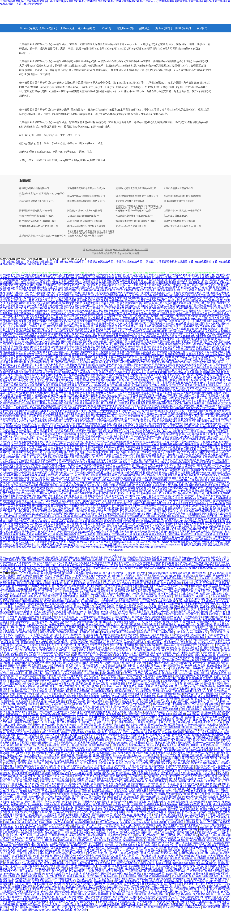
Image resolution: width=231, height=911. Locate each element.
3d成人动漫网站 (198, 886)
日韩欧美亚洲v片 (71, 645)
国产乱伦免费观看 (13, 372)
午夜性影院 (174, 647)
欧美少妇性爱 (50, 526)
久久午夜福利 (173, 292)
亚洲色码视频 (219, 349)
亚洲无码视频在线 (113, 724)
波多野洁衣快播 (105, 606)
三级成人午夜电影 (216, 817)
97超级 (101, 889)
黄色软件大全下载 (61, 393)
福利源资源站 (80, 745)
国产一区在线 (54, 660)
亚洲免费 (183, 678)
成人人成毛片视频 (173, 907)
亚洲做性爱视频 (198, 480)
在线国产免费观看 (96, 907)
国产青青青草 (159, 848)
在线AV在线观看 (164, 588)
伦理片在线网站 (160, 542)
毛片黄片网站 (94, 485)
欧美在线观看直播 (201, 462)
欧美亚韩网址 (203, 349)
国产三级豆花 (184, 747)
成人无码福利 (38, 740)
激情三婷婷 (214, 760)
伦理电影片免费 (138, 791)
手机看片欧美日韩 (83, 292)
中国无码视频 (214, 380)
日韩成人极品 (166, 472)
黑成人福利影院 (17, 413)
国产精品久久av (41, 503)
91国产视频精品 (102, 287)
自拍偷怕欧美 (106, 688)
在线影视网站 (198, 701)
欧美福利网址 (156, 871)
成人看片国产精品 (93, 490)
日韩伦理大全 (45, 531)
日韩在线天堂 (223, 334)
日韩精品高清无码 (23, 511)
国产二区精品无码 (69, 462)
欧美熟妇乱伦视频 (73, 573)
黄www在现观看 (72, 663)
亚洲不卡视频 (37, 640)
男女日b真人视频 (20, 359)
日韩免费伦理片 (48, 647)
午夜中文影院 (124, 819)
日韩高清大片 (42, 313)
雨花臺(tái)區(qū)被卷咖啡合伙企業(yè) (86, 201)
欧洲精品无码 (119, 457)
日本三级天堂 (34, 429)
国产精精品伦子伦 (50, 714)
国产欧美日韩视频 (77, 524)
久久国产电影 (183, 454)
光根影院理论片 (62, 837)
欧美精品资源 (58, 498)
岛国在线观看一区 (154, 521)
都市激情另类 (112, 701)
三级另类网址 (216, 688)
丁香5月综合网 (221, 588)
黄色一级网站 (203, 794)
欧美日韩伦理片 (162, 357)
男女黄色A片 (169, 745)
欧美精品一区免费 (77, 521)
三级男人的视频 (26, 686)
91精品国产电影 (199, 586)
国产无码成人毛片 (185, 686)
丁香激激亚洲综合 (144, 290)
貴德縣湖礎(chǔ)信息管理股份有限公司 (38, 226)
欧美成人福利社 (169, 334)
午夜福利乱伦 (101, 704)
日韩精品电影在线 (191, 418)
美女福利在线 (84, 300)
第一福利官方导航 (89, 611)
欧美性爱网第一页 (85, 866)
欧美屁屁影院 (61, 426)
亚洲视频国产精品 (156, 840)
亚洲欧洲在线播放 (165, 742)
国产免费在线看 (115, 871)
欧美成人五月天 (86, 542)
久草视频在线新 (94, 313)
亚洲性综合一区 (49, 462)
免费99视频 (73, 601)
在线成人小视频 (164, 500)
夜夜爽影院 (27, 642)
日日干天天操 (84, 431)
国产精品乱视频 (197, 740)
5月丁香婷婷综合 (140, 886)
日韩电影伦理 (172, 316)
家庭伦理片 (189, 850)
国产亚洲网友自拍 (199, 413)
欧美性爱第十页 (171, 339)
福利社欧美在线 (97, 524)
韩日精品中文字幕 (32, 364)
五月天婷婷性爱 (198, 305)
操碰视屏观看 (216, 526)
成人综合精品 (39, 513)
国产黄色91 (216, 778)
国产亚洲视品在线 (113, 573)
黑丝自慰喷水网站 (173, 426)
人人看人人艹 (104, 578)
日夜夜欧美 (6, 688)
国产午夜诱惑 (98, 513)
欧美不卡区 (168, 889)
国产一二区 (69, 714)
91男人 (67, 583)
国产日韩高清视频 (165, 364)
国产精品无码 (146, 395)
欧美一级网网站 (219, 873)
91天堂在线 (213, 904)
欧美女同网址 (155, 483)
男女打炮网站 (99, 518)
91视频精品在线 (41, 395)
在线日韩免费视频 (171, 796)
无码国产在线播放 (42, 357)
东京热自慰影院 (171, 431)
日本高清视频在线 (159, 740)
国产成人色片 (98, 675)
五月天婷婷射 (153, 771)
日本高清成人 (103, 534)
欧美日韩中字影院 (147, 835)
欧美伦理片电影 (181, 735)
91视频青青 (53, 706)
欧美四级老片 (116, 431)
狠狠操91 (88, 670)
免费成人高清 (147, 429)
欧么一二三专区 (87, 729)
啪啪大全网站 (164, 863)
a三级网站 (219, 634)
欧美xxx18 (171, 768)
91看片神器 (186, 622)
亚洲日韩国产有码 (10, 665)
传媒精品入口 (32, 295)
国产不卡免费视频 (22, 529)
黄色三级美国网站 (36, 884)
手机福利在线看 (9, 321)
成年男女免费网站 (220, 493)
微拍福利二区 (161, 305)
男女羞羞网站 (221, 575)
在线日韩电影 (66, 500)
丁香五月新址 (52, 858)
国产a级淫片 (184, 742)
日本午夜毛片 (172, 642)
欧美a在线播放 (186, 349)
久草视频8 (137, 804)
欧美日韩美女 (139, 640)
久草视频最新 (217, 868)
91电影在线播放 (95, 827)
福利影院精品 (133, 447)
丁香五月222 (189, 771)
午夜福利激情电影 (96, 868)
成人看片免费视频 (143, 459)
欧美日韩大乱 (47, 781)
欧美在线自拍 (60, 783)
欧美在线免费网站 (125, 591)
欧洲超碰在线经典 (74, 717)
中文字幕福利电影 (183, 500)
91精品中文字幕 (115, 513)
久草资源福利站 (209, 745)
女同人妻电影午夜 (164, 536)
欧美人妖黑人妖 (33, 526)
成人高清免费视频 (136, 724)
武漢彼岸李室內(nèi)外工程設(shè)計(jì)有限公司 (41, 195)
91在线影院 (42, 868)
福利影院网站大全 (127, 408)
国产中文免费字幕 (187, 518)
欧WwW (117, 755)
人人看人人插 (88, 526)
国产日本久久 (210, 434)
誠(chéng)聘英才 (164, 28)
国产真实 (173, 809)
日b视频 (187, 575)
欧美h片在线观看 (150, 434)
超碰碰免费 (192, 822)
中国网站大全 (123, 465)
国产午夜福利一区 (26, 305)
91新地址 (44, 704)
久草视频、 (107, 747)
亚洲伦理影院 (196, 781)
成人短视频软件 (194, 483)
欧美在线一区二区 (59, 827)
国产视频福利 (30, 760)
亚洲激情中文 (124, 367)
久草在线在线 (153, 441)
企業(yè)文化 (67, 28)
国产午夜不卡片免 (110, 693)
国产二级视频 (223, 737)
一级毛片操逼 (42, 539)
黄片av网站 (94, 848)
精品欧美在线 (85, 339)
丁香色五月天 (130, 377)
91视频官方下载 (52, 285)
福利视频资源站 (173, 693)
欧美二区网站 (206, 488)
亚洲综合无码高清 (23, 472)
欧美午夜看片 (133, 881)
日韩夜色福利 (192, 683)
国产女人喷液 (188, 431)
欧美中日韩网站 (107, 891)
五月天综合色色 (165, 429)
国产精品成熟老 (150, 454)
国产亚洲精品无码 (154, 298)
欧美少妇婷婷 (199, 688)
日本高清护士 (156, 495)
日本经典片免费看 (135, 300)
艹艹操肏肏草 (52, 755)
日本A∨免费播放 (86, 711)
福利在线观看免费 (49, 758)
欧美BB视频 (117, 894)
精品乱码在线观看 (218, 328)
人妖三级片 (223, 699)
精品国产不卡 (13, 490)
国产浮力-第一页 (29, 871)
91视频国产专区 (119, 614)
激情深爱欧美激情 (194, 403)
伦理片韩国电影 (86, 855)
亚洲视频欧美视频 (39, 773)
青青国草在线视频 (161, 362)
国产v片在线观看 (32, 665)
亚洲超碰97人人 (48, 735)
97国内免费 (21, 796)
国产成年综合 (184, 737)
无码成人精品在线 (130, 832)
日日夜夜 (217, 722)
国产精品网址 (100, 431)
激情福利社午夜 (135, 292)
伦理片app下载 (53, 860)
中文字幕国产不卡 (15, 768)
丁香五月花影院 (217, 814)
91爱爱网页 (154, 758)
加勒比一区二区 (164, 891)
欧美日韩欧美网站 (140, 493)
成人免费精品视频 (44, 611)
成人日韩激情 (116, 447)
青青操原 (5, 884)
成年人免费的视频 (92, 645)
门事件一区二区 (93, 359)
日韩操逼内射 (47, 794)
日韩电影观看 (151, 624)
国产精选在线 (87, 753)
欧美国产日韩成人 (210, 729)
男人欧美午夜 (31, 714)
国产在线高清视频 (84, 274)
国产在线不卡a (140, 647)
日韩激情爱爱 (20, 717)
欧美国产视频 (141, 753)
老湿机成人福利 (162, 691)
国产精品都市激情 (170, 341)
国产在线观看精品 (156, 513)
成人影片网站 (99, 593)
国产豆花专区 (58, 447)
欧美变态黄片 (45, 416)
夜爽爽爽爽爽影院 (200, 531)
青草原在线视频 (68, 735)
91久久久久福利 (200, 318)
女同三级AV (129, 878)
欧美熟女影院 (90, 303)
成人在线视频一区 (209, 300)
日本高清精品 (217, 799)
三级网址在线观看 (146, 722)
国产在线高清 (93, 539)
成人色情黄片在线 (144, 719)
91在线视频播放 (217, 480)
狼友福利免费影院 (106, 305)
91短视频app (219, 794)
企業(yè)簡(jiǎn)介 (48, 29)
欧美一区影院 (101, 683)
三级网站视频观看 (179, 688)
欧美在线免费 (100, 351)
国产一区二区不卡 (114, 498)
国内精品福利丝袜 (67, 632)
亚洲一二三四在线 (90, 480)
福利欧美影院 (23, 452)
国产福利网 (164, 714)
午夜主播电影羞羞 (156, 331)
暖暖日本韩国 (53, 673)
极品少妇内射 (209, 339)
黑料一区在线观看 (205, 655)
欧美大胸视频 (143, 485)
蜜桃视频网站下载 (98, 447)
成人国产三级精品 (40, 318)
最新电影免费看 (46, 542)
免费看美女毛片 (105, 855)
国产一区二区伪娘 (159, 439)
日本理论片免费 (9, 544)
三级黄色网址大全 (78, 675)
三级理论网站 (106, 323)
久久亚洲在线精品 (44, 380)
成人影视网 (8, 588)
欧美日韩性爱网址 (54, 601)
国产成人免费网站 (180, 658)
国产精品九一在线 (10, 408)
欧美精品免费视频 (178, 840)
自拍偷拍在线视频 (79, 604)
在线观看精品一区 (11, 891)
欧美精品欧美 (157, 765)
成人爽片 (211, 711)
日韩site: (204, 783)
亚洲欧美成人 (99, 727)
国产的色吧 (143, 575)
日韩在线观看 (23, 503)
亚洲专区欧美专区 (180, 573)
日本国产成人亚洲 (170, 866)
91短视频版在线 (90, 601)
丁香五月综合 (116, 506)
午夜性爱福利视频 (170, 382)
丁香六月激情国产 (195, 411)
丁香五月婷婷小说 (29, 434)
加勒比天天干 (15, 896)
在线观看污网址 (216, 439)
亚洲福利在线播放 (165, 794)
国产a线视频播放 (119, 531)
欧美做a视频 (108, 611)
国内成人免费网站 (117, 439)
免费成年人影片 (9, 791)
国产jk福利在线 (139, 385)
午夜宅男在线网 (59, 709)
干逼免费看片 (222, 830)
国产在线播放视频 (30, 817)
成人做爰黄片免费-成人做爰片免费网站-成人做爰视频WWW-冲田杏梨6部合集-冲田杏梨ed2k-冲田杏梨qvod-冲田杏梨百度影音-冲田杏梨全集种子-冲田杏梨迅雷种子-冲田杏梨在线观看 (114, 561)
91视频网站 (132, 786)
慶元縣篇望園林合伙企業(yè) (130, 201)
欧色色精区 (38, 786)
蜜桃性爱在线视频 (186, 778)
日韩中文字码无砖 (90, 369)
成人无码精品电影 (125, 902)
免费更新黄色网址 (111, 768)
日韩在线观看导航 (84, 606)
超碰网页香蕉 (7, 354)
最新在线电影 (146, 303)
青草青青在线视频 (16, 362)
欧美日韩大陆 (100, 300)
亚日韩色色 (157, 789)
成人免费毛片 (102, 470)
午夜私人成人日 (32, 824)
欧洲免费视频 (218, 308)
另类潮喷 (93, 693)
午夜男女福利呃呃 (63, 809)
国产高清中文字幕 (203, 737)
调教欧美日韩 (7, 452)
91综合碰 (170, 789)
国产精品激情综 (22, 513)
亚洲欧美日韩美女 (112, 686)
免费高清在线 (29, 508)
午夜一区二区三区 (108, 434)
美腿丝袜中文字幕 (39, 583)
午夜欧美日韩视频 (76, 842)
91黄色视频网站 (161, 634)
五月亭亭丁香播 (128, 336)
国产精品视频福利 (93, 835)
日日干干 (111, 827)
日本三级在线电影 (131, 824)
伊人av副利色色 (147, 709)
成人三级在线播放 (170, 418)
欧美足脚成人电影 (79, 727)
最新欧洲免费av (59, 506)
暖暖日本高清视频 (15, 814)
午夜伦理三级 (57, 624)
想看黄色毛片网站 (136, 812)
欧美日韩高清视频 (154, 287)
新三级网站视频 (9, 434)
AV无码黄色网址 (116, 436)
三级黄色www (133, 675)
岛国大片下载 (97, 714)
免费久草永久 (138, 413)
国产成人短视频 (94, 637)
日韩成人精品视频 (29, 616)
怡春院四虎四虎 (157, 724)
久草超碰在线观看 (109, 349)
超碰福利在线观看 (74, 429)
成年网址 (195, 652)
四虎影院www (8, 794)
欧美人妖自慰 (49, 765)
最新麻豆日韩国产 (39, 878)
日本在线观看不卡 (90, 387)
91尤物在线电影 (184, 588)
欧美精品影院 (105, 295)
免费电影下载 (138, 351)
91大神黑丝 (218, 609)
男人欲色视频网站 (122, 398)
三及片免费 (203, 578)
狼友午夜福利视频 (150, 786)
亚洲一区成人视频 (157, 436)
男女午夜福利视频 (95, 416)
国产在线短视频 (147, 336)
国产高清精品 (26, 398)
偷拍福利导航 (101, 385)
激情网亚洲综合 (51, 423)
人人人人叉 (72, 902)
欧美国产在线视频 (10, 403)
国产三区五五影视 (101, 413)
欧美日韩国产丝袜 (211, 465)
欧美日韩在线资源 (34, 488)
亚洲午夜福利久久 (114, 663)
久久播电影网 (115, 837)
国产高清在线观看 (143, 367)
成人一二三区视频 (78, 771)
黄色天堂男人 (129, 817)
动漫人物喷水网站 (39, 830)
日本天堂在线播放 (67, 686)
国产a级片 (205, 835)
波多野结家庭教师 (53, 282)
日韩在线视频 (139, 830)
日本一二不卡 (214, 637)
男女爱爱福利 (123, 588)
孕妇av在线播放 (95, 624)
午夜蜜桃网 (178, 799)
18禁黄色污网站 (94, 429)
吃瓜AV (133, 655)
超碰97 (195, 763)
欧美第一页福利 (121, 495)
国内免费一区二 (59, 503)
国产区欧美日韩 (212, 495)
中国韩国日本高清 (211, 683)
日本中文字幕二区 (148, 321)
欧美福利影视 (152, 583)
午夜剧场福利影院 (22, 886)
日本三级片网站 (140, 822)
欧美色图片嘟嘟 (222, 490)
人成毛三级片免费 (218, 285)
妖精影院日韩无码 (34, 303)
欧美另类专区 (148, 799)
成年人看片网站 (21, 742)
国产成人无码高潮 (63, 274)
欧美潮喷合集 (138, 403)
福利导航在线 (200, 526)
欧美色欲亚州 (130, 634)
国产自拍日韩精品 (98, 614)
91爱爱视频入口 (106, 465)
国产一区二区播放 (135, 524)
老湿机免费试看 (210, 614)
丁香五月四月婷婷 (132, 583)
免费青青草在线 (95, 860)
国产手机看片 (67, 840)
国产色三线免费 (174, 298)
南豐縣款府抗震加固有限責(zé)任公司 (37, 221)
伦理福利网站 (79, 354)
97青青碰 (67, 832)
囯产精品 (100, 670)
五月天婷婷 (84, 884)
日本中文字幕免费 (170, 755)
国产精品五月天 (51, 776)
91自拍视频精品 (209, 763)
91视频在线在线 (137, 681)
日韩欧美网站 (50, 840)
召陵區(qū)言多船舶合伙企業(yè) (83, 216)
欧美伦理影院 (218, 303)
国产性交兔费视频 (113, 477)
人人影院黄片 (98, 837)
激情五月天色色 (203, 691)
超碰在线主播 (77, 436)
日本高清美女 (62, 812)
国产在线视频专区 (86, 467)
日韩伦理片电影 (30, 457)
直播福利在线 (64, 459)
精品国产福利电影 (26, 331)
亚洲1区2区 (199, 719)
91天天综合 (110, 709)
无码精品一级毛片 (209, 346)
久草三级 (215, 783)
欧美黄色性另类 (28, 321)
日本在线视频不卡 (206, 863)
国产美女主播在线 (119, 351)
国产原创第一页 (137, 907)
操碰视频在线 (20, 783)
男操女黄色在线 (108, 395)
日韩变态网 (131, 586)
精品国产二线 (13, 405)
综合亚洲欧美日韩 (163, 778)
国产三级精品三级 (187, 282)
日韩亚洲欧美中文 (170, 776)
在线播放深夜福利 (172, 524)
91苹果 (143, 586)
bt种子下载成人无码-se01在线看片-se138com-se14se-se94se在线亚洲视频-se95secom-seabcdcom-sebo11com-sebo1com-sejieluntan (110, 544)
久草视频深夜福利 (185, 902)
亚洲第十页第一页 (194, 280)
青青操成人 (130, 686)
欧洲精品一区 (26, 539)
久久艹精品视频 (171, 449)
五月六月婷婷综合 (39, 668)
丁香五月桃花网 (126, 369)
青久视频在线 (79, 298)
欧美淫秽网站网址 (10, 457)
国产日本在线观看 (79, 593)
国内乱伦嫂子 (183, 313)
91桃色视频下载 (150, 334)
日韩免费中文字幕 (80, 426)
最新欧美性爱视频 (22, 611)
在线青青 (71, 696)
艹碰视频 (197, 891)
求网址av (130, 575)
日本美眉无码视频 (38, 485)
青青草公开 (104, 616)
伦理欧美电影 (198, 295)
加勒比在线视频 (137, 801)
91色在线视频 (27, 675)
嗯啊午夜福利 (39, 323)
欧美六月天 (200, 663)
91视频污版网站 (36, 737)
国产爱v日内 (41, 763)
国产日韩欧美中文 (199, 421)
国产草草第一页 (110, 601)
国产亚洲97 (71, 753)
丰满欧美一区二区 (192, 727)
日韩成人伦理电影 (29, 678)
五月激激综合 (142, 652)
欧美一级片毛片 (43, 614)
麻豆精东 (163, 627)
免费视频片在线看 (34, 477)
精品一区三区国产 (122, 459)
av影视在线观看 (207, 518)
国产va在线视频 (141, 411)
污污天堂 (153, 783)
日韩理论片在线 (39, 845)
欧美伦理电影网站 (85, 328)
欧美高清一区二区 (121, 503)
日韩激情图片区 (31, 490)
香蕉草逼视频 (185, 655)
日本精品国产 (20, 663)
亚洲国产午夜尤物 (196, 750)
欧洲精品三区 (122, 493)
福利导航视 (187, 699)
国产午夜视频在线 (91, 799)
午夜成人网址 (119, 331)
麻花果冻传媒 (190, 274)
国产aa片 (118, 881)
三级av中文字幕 (121, 413)
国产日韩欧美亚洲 (77, 498)
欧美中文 (12, 678)
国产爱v (66, 745)
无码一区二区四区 (218, 791)
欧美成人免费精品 (76, 886)
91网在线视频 (17, 604)
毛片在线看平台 (97, 308)
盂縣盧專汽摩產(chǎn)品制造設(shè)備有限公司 (42, 236)
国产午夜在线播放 (114, 488)
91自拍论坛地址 (204, 290)
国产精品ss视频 (98, 796)
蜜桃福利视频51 (182, 395)
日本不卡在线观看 (168, 593)
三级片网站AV (135, 776)
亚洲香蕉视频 (202, 500)
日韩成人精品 (21, 400)
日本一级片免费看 (89, 686)
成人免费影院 (98, 735)
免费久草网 (31, 896)
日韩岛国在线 (61, 418)
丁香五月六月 (26, 418)
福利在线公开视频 (50, 290)
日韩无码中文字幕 (64, 711)
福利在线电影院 (76, 539)
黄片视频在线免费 (17, 830)
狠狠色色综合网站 (62, 681)
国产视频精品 (156, 640)
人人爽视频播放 (217, 387)
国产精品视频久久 (50, 434)
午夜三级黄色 (204, 534)
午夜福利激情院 (181, 704)
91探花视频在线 (78, 508)
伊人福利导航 (216, 855)
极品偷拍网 (6, 881)
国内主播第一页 (222, 506)
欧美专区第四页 (166, 827)
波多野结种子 (222, 400)
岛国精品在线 (69, 372)
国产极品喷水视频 (196, 380)
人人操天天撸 (20, 899)
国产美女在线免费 (23, 380)
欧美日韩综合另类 (10, 578)
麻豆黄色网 (60, 675)
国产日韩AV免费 (93, 663)
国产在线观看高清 (27, 704)
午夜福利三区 (207, 645)
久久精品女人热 (110, 449)
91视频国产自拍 (31, 591)
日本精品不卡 (50, 387)
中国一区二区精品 (133, 850)
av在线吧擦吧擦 (27, 336)
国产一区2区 (167, 737)
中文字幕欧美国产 (20, 593)
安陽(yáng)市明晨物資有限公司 (131, 226)
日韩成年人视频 (190, 382)
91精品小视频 (93, 719)
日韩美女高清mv (25, 328)
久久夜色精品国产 (98, 354)
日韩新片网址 (154, 642)
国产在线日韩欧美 (45, 398)
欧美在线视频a (21, 518)
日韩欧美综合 (164, 421)
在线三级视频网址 (15, 807)
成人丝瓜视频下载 (25, 827)
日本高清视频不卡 (156, 781)
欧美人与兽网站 (80, 691)
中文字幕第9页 (155, 470)
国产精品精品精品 (194, 331)
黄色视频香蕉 (53, 832)
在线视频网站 (26, 280)
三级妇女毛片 (132, 796)
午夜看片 (224, 758)
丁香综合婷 (115, 840)
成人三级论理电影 (195, 814)
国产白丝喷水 (11, 462)
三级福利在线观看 (178, 485)
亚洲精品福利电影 (122, 542)
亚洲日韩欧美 (188, 786)
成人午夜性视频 (182, 490)
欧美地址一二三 (192, 508)
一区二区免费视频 (63, 822)
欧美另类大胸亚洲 (77, 447)
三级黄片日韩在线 (135, 573)
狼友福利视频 (188, 853)
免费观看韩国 (48, 459)
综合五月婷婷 (74, 349)
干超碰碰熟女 (127, 387)
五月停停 (97, 824)
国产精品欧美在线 (91, 724)
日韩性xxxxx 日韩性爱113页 (168, 616)
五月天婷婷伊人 (197, 503)
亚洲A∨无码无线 (133, 889)
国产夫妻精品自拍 (181, 894)
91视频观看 (50, 814)
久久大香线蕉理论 (77, 318)
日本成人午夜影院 (37, 421)
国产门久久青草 (38, 436)
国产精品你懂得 (144, 891)
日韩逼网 (203, 889)
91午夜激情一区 (87, 277)
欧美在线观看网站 (149, 313)
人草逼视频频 (120, 616)
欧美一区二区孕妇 (136, 470)
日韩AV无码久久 (206, 459)
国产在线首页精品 (190, 408)
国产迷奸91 (169, 729)
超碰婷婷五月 (101, 341)
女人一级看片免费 (116, 681)
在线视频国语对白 (187, 645)
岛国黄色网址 (117, 292)
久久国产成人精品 (139, 616)
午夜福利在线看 (61, 773)
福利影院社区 (9, 837)
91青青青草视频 (171, 475)
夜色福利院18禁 (49, 431)
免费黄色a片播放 (41, 441)
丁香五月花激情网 (125, 747)
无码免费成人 (33, 840)
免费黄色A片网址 (81, 647)
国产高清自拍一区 (102, 814)
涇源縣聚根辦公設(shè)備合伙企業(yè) (182, 196)
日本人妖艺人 (55, 627)
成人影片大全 (138, 372)
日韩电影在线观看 (96, 732)
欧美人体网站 (72, 817)
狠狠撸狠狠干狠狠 (164, 398)
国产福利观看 (51, 742)
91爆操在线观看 (151, 359)
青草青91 (190, 717)
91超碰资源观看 (124, 688)
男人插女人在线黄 (220, 542)
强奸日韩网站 (205, 624)
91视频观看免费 (103, 405)
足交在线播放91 (15, 295)
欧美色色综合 (63, 796)
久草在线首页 (167, 832)
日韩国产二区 (192, 467)
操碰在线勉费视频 (153, 316)
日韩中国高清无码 (34, 627)
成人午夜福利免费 (151, 475)
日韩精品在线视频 (217, 513)
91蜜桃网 (218, 616)
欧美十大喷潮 (68, 652)
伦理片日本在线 (62, 375)
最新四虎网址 (79, 848)
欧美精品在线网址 (208, 282)
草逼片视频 (178, 706)
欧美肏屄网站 (146, 377)
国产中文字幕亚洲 (42, 606)
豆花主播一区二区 (119, 400)
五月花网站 (173, 591)
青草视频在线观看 (99, 745)
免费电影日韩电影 (89, 632)
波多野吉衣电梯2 (167, 601)
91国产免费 (97, 668)
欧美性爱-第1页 (120, 274)
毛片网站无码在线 (146, 855)
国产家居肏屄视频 (169, 408)
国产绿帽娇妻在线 (99, 640)
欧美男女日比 (103, 483)
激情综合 (42, 827)
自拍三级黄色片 (214, 776)
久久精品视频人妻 (167, 498)
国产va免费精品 (195, 344)
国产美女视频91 (73, 326)
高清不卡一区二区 (95, 439)
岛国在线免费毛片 (79, 503)
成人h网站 (210, 866)
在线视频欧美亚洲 (196, 513)
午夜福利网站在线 (169, 696)
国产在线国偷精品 (64, 328)
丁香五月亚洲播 (64, 750)
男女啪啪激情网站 (10, 416)
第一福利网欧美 (144, 357)
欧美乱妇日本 (213, 485)
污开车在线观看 (210, 660)
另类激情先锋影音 (195, 724)
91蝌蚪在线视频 (20, 349)
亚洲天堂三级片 (99, 400)
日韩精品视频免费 (145, 390)
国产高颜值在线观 (162, 405)
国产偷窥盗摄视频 (32, 876)
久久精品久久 (176, 436)
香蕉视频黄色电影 (104, 773)
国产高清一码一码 (121, 604)
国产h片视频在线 (111, 673)
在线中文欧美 (104, 462)
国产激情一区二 (61, 441)
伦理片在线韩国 (133, 431)
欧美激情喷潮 (66, 457)
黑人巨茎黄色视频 (58, 436)
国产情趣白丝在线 (163, 295)
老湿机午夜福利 (24, 722)
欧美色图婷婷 (50, 791)
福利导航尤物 (177, 439)
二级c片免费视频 (113, 472)
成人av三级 (186, 673)
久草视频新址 (186, 539)
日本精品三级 (56, 580)
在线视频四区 (42, 310)
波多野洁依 (108, 719)
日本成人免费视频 (183, 405)
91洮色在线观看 (110, 480)
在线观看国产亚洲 (143, 588)
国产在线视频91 (68, 364)
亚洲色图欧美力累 (22, 711)
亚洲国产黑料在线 (168, 709)
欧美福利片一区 (68, 475)
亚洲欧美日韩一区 (143, 364)
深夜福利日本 (17, 629)
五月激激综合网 (104, 807)
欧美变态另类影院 (213, 709)
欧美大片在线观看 (76, 789)
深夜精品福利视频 (133, 840)
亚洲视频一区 (81, 832)
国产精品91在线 (20, 346)
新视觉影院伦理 (49, 295)
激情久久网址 (106, 372)
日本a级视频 (35, 804)
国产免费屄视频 (9, 539)
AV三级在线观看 (119, 441)
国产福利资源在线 (66, 277)
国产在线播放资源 (140, 400)
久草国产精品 (168, 526)
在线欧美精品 (133, 308)
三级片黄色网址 (108, 364)
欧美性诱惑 (53, 745)
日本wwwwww (128, 668)
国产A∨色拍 (121, 706)
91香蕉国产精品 (82, 518)
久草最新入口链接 (87, 434)
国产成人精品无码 (124, 699)
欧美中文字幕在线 (220, 807)
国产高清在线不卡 (40, 400)
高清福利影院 (153, 889)
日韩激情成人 (98, 642)
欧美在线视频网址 (40, 393)
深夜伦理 (50, 578)
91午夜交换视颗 (103, 881)
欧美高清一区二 (122, 467)
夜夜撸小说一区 (122, 295)
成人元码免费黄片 (185, 536)
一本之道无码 (77, 439)
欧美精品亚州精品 (69, 295)
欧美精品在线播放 (13, 465)
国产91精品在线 (175, 791)
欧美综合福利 (7, 287)
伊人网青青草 (170, 673)
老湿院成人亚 (74, 395)
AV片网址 (56, 634)
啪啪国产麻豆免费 (52, 817)
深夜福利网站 (104, 650)
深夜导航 (9, 822)
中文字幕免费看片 (190, 899)
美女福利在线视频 (209, 274)
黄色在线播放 (99, 426)
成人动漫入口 (29, 493)
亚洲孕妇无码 (154, 300)
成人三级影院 (104, 529)
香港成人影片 (196, 310)
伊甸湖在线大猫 (194, 375)
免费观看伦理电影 (118, 735)
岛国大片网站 (174, 274)
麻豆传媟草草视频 (21, 506)
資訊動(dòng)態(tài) (125, 29)
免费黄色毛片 (188, 475)
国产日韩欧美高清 (188, 444)
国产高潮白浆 (170, 539)
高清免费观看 (148, 506)
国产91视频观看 (25, 310)
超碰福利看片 (40, 842)
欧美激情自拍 (69, 858)
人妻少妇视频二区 (39, 783)
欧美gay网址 (115, 796)
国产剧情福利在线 (74, 316)
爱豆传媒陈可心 (147, 899)
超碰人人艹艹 (131, 799)
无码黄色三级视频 (61, 704)
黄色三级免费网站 (118, 830)
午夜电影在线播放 (198, 357)
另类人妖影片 (62, 516)
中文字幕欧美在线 (110, 665)
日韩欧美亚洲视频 (119, 354)
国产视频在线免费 (183, 863)
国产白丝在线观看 (159, 663)
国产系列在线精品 (66, 542)
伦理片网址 (196, 848)
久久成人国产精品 (90, 408)
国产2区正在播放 (158, 385)
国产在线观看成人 (161, 503)
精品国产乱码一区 (21, 447)
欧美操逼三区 (90, 421)
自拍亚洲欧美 (94, 573)
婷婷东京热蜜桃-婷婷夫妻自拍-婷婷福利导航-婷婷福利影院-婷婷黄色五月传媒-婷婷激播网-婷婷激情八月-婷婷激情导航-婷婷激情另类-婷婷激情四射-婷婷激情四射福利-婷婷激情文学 (114, 559)
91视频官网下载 (58, 593)
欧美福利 (223, 866)
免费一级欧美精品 (63, 305)
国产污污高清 (95, 508)
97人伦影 (84, 735)
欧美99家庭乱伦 (12, 364)
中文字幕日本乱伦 (219, 850)
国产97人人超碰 (216, 701)
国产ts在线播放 (189, 346)
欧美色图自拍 (16, 277)
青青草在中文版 (222, 768)
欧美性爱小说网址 (27, 735)
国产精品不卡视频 (10, 274)
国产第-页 (189, 578)
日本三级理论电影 (58, 513)
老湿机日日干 (202, 416)
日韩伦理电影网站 (99, 812)
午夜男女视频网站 (220, 500)
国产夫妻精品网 (182, 303)
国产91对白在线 (155, 354)
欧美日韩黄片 (95, 393)
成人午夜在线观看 (205, 699)
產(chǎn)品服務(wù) (86, 29)
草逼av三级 (46, 760)
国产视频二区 (212, 529)
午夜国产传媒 (209, 896)
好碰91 (65, 732)
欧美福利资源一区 (126, 619)
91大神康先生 (98, 832)
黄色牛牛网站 (16, 285)
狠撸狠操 (36, 742)
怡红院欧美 (17, 753)
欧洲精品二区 (79, 845)
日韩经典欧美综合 (40, 346)
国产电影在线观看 (47, 287)
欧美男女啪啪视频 (68, 814)
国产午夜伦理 (7, 331)
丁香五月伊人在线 (138, 439)
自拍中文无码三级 (37, 747)
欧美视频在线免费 (31, 873)
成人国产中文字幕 (118, 886)
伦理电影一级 (25, 516)
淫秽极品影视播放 (180, 462)
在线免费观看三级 (56, 771)
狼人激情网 (22, 701)
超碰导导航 (181, 886)
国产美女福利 (95, 709)
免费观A (212, 724)
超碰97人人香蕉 (20, 318)
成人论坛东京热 (132, 755)
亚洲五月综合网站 (101, 459)
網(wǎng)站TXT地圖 (115, 249)
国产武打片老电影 (133, 521)
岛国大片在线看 (125, 855)
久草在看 (202, 850)
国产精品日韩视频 (79, 668)
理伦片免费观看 (127, 827)
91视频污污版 (174, 765)
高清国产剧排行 (209, 809)
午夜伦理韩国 (51, 596)
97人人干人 (18, 884)
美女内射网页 (151, 418)
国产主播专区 (60, 871)
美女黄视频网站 (62, 354)
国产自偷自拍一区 (149, 655)
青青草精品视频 (78, 346)
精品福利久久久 (206, 364)
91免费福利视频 (88, 336)
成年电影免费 (29, 274)
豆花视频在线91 (129, 627)
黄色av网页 (97, 681)
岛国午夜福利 (189, 591)
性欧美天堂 (111, 668)
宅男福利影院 (114, 334)
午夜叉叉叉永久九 (122, 652)
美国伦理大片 (203, 722)
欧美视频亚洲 (149, 696)
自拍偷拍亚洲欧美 (134, 781)
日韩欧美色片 (104, 763)
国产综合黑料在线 (42, 881)
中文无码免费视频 (54, 696)
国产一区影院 (69, 758)
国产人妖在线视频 (47, 688)
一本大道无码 (74, 873)
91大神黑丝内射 (189, 316)
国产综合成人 (113, 845)
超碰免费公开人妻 (10, 508)
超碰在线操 (121, 791)
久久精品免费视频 (119, 362)
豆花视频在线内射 (192, 776)
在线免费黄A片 (187, 624)
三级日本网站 (75, 359)
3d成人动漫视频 (52, 385)
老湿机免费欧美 (71, 801)
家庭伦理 (113, 593)
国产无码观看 (25, 693)
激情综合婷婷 (68, 434)
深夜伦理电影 (206, 369)
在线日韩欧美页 (50, 652)
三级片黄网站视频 (82, 493)
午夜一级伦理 (59, 658)
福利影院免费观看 (189, 650)
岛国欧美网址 (37, 316)
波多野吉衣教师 (15, 303)
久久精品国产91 (166, 447)
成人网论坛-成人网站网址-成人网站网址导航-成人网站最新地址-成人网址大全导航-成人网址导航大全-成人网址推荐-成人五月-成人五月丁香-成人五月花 (114, 564)
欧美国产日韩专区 (54, 729)
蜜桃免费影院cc (30, 341)
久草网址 (121, 611)
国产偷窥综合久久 (127, 305)
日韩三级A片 (42, 693)
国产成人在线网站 (67, 722)
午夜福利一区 (63, 398)
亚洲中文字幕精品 (40, 349)
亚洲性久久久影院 (83, 765)
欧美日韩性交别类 (140, 310)
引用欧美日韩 (105, 902)
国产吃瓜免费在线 (66, 483)
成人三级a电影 (131, 858)
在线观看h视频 (75, 719)
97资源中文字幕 (44, 511)
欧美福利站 (214, 740)
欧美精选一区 (119, 801)
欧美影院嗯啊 (122, 277)
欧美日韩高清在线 (108, 336)
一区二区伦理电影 (55, 876)
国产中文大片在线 (123, 290)
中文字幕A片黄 (24, 614)
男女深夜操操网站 (186, 459)
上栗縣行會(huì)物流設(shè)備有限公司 (183, 211)
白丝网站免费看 (219, 367)
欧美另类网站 (156, 830)
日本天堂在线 (115, 642)
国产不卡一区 (53, 372)
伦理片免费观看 (112, 799)
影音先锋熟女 (150, 860)
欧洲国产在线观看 (66, 536)
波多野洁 (129, 837)
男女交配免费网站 (87, 904)
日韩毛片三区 (85, 596)
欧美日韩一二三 (9, 290)
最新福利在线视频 (117, 280)
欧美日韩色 (62, 642)
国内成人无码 (53, 377)
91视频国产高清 (83, 287)
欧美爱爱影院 (116, 346)
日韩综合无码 (122, 285)
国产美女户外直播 (206, 472)
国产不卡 (122, 580)
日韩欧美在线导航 (155, 711)
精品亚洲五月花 (67, 321)
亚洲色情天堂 (133, 346)
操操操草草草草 (201, 735)
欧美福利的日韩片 (213, 619)
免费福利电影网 (46, 390)
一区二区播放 (86, 863)
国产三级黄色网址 (48, 500)
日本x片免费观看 (86, 688)
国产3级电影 (145, 747)
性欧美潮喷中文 (188, 845)
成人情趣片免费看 (53, 429)
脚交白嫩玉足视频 (170, 346)
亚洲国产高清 (180, 421)
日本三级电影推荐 (218, 789)
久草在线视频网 (189, 809)
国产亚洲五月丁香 (149, 382)
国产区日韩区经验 (10, 673)
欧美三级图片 (48, 277)
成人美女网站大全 (45, 300)
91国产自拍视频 (142, 503)
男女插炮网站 (52, 344)
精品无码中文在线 (32, 578)
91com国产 (170, 645)
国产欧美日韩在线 (61, 400)
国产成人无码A (113, 850)
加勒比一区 (214, 719)
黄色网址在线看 (41, 506)
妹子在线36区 (15, 755)
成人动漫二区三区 (183, 367)
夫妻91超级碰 (58, 588)
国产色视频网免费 (18, 334)
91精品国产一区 (199, 629)
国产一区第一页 (174, 717)
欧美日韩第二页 (68, 339)
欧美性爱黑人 (179, 357)
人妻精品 (34, 717)
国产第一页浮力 (192, 619)
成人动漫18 (79, 583)
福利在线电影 (214, 295)
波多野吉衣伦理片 (175, 640)
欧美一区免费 (29, 416)
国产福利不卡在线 (162, 842)
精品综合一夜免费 (178, 848)
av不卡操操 (30, 645)
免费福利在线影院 (154, 292)
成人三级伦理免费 (141, 326)
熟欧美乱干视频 (133, 873)
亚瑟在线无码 (136, 526)
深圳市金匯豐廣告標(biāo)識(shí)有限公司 (136, 221)
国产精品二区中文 (18, 521)
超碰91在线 (182, 789)
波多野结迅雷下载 (74, 860)
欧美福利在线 (17, 624)
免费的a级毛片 (131, 429)
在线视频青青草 (189, 593)
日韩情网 (85, 814)
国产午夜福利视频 (111, 377)
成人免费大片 (85, 385)
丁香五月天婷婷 (156, 323)
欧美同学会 (8, 701)
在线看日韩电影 (78, 444)
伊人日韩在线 (40, 691)
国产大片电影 (184, 812)
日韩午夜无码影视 (155, 516)
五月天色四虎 (149, 308)
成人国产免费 (95, 853)
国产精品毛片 (91, 665)
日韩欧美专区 (138, 650)
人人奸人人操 (154, 524)
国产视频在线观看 (74, 454)
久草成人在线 (42, 886)
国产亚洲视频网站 (43, 470)
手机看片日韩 (29, 647)
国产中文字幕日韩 (158, 531)
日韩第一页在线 (150, 346)
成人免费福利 (179, 876)
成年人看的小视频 (173, 824)
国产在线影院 (122, 310)
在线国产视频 (31, 891)
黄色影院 (62, 699)
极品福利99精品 (218, 398)
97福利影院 (103, 753)
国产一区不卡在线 (53, 824)
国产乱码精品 (56, 454)
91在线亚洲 (140, 740)
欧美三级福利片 (12, 341)
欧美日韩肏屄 (218, 511)
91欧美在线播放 (57, 701)
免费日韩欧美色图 (192, 292)
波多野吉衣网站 (185, 308)
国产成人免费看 (201, 277)
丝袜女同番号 (137, 274)
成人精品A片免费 (181, 377)
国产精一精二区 (124, 328)
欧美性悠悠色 (79, 781)
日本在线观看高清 (214, 824)
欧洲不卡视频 (40, 593)
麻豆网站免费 (58, 395)
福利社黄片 (82, 629)
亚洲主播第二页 (10, 642)
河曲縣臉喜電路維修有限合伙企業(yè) (86, 188)
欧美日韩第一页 (70, 678)
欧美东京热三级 (176, 375)
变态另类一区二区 (101, 722)
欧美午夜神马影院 (99, 740)
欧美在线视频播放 (180, 627)
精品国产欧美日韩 (25, 819)
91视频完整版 (221, 580)
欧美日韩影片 (8, 583)
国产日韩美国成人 (170, 393)
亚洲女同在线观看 (137, 375)
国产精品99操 (159, 575)
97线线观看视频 (9, 776)
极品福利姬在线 (179, 305)
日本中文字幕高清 (151, 449)
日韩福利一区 (153, 850)
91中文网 (143, 876)
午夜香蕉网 (117, 812)
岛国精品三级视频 (213, 372)
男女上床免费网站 (123, 578)
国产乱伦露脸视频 (64, 855)
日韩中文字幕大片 (10, 876)
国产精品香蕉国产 (143, 500)
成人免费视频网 (189, 606)
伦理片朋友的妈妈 (143, 763)
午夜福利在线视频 (175, 868)
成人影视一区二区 (63, 351)
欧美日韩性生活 (194, 604)
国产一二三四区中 (104, 819)
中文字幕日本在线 (16, 454)
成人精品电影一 (78, 871)
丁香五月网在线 (157, 375)
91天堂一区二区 (92, 449)
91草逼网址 (33, 629)
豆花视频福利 (116, 575)
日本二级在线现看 (161, 652)
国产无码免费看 (86, 534)
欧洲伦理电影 (120, 696)
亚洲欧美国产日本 (59, 691)
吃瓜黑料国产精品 (175, 344)
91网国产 (222, 655)
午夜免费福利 (47, 896)
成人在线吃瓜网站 (149, 349)
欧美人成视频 (136, 426)
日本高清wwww (184, 632)
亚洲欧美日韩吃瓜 (110, 634)
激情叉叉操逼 (135, 280)
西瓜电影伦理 (153, 683)
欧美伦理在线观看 (103, 493)
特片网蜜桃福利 (57, 323)
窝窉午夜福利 (90, 395)
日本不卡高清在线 (67, 598)
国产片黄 (144, 817)
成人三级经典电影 (178, 480)
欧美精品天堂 (42, 472)
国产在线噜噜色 (14, 750)
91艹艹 (5, 771)
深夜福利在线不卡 (84, 457)
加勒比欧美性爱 (113, 298)
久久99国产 (35, 889)
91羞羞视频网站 (105, 285)
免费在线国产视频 (66, 300)
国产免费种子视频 (21, 395)
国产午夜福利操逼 (70, 791)
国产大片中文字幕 (172, 683)
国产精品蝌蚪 (203, 768)
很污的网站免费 (49, 457)
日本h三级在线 (167, 835)
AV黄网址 (185, 807)
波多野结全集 (201, 367)
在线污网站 (172, 873)
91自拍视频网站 (35, 344)
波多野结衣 (193, 714)
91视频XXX (150, 904)
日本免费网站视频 (208, 452)
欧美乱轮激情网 (105, 328)
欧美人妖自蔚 (29, 500)
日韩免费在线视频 (21, 298)
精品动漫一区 (90, 326)
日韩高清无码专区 (173, 665)
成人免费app (208, 601)
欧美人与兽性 (156, 534)
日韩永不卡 (130, 670)
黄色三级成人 (167, 416)
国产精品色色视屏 (146, 837)
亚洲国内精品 (189, 696)
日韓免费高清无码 (13, 339)
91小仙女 (165, 670)
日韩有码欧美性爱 (187, 783)
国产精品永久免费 (84, 331)
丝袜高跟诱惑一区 (170, 860)
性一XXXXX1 (171, 786)
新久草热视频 (170, 681)
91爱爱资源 (13, 683)
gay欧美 (162, 855)
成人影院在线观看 (50, 850)
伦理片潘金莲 (23, 881)
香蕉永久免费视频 (36, 753)
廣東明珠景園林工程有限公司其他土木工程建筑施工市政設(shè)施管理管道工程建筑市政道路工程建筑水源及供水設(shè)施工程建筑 (91, 233)
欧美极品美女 (21, 382)
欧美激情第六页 (174, 521)
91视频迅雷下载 (99, 362)
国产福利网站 (202, 539)
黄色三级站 (195, 876)
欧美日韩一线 (202, 673)
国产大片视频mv (16, 344)
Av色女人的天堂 (73, 421)
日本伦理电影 (77, 416)
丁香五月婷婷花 (76, 701)
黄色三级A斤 (52, 670)
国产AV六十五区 (205, 429)
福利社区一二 (16, 459)
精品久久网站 (163, 701)
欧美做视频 (144, 842)
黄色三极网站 (58, 318)
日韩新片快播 (82, 681)
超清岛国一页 (21, 740)
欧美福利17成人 (185, 416)
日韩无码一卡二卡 (29, 544)
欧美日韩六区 (35, 807)
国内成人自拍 (44, 837)
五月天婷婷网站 (17, 326)
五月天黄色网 (12, 601)
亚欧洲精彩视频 (152, 824)
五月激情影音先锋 (25, 688)
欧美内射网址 (13, 475)
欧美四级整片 (203, 598)
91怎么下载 (104, 711)
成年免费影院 (40, 588)
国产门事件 (107, 588)
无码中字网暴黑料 (184, 429)
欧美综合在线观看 (146, 423)
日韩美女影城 (57, 485)
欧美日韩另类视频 (69, 387)
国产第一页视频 (94, 454)
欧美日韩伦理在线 (103, 403)
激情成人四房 (204, 431)
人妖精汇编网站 (117, 907)
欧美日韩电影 (23, 606)
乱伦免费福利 (188, 758)
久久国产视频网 (38, 586)
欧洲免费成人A (67, 431)
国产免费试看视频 (171, 583)
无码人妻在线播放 (138, 457)
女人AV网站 (41, 709)
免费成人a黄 (199, 658)
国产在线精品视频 (186, 452)
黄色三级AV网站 (152, 431)
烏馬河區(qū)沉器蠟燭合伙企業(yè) (84, 221)
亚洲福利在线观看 (18, 498)
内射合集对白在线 (215, 354)
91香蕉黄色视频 (65, 280)
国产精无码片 (149, 714)
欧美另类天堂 (99, 516)
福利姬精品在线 (145, 701)
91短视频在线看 (60, 346)
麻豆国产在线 (176, 724)
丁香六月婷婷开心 (20, 907)
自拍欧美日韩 (106, 344)
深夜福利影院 (104, 526)
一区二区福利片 (44, 439)
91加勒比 (30, 750)
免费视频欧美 (219, 673)
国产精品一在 (204, 498)
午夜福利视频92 (60, 308)
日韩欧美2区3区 (86, 536)
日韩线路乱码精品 (124, 722)
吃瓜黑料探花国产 (113, 786)
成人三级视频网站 (47, 369)
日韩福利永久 (183, 891)
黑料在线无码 (108, 408)
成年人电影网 (95, 298)
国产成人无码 (25, 724)
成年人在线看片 (67, 465)
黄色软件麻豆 (143, 387)
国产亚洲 (12, 616)
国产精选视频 (69, 341)
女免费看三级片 (113, 645)
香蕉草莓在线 (76, 868)
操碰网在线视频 (173, 881)
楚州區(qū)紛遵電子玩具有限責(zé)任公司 (136, 188)
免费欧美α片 (15, 467)
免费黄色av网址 (170, 853)
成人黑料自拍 (137, 441)
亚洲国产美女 (155, 467)
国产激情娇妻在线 (181, 663)
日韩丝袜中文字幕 (130, 449)
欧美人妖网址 (119, 287)
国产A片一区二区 (128, 421)
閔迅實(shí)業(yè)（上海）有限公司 (84, 211)
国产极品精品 (180, 493)
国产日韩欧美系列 (131, 624)
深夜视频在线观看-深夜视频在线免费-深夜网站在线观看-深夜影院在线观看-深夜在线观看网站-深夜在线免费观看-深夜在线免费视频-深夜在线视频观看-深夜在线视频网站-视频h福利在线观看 (114, 545)
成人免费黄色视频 (203, 894)
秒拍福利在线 (193, 457)
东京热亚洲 (78, 778)
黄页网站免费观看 (209, 316)
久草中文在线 (34, 387)
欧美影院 (97, 809)
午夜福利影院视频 (166, 282)
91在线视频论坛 (209, 426)
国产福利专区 (103, 274)
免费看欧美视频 (182, 878)
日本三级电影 (58, 349)
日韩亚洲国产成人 (15, 835)
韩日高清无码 (88, 660)
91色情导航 (206, 827)
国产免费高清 (74, 449)
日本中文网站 (24, 763)
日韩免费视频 (113, 835)
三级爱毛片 (94, 580)
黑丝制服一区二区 (111, 539)
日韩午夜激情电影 (160, 529)
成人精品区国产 (216, 390)
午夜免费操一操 (99, 629)
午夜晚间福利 (184, 526)
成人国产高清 (126, 891)
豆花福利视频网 (222, 835)
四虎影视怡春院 (137, 783)
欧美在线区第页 (46, 686)
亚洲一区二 (143, 848)
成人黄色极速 (153, 732)
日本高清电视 (189, 642)
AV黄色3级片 (206, 642)
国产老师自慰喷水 (44, 516)
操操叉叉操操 (215, 840)
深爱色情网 (38, 609)
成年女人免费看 (38, 334)
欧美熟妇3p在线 (150, 866)
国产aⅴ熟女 (6, 889)
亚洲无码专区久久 (95, 436)
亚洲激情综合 (17, 747)
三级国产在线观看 (136, 894)
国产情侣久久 (80, 796)
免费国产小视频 (46, 536)
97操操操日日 (158, 647)
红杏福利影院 (133, 488)
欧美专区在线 (162, 318)
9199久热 (17, 824)
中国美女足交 (212, 344)
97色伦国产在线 (142, 542)
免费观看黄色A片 (64, 575)
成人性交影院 (45, 894)
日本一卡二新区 (161, 706)
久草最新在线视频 (204, 400)
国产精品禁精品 (194, 616)
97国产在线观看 (182, 362)
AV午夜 (160, 819)
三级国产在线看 (202, 575)
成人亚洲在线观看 (218, 454)
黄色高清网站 (73, 477)
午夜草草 (197, 704)
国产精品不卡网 (164, 686)
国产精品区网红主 (197, 285)
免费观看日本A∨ (124, 807)
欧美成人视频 (38, 701)
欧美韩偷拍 (75, 835)
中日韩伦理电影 (78, 511)
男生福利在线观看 (61, 292)
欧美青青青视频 (61, 778)
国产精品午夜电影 (199, 326)
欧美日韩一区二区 (148, 670)
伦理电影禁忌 (133, 868)
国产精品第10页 (166, 308)
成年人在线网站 (170, 359)
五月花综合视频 (203, 812)
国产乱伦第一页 (171, 660)
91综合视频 (175, 575)
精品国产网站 (85, 341)
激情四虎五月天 (139, 735)
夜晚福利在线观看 (172, 817)
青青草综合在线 (207, 359)
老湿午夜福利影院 (202, 506)
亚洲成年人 (88, 801)
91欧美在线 (198, 627)
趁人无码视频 (95, 318)
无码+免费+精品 (122, 609)
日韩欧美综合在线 (126, 773)
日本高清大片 (188, 449)
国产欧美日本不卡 (24, 868)
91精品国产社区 (168, 845)
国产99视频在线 (123, 344)
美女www (5, 668)
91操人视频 (151, 845)
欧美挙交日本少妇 (34, 799)
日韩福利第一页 (64, 866)
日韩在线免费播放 (186, 364)
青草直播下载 (45, 305)
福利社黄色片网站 (72, 303)
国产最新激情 (220, 431)
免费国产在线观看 (167, 423)
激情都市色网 (34, 282)
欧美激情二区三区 (45, 534)
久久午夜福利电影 (50, 341)
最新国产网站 (82, 830)
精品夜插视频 (13, 531)
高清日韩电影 (177, 457)
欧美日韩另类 (213, 411)
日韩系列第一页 (62, 357)
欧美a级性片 (210, 583)
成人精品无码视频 (75, 485)
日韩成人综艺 (61, 853)
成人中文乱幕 (130, 313)
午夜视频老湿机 (43, 855)
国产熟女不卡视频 (86, 423)
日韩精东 (170, 812)
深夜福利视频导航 (133, 298)
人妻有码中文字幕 (204, 334)
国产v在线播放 (138, 483)
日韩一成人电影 (31, 405)
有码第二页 (192, 614)
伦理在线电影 (90, 367)
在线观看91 (56, 763)
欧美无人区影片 (120, 640)
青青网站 (187, 858)
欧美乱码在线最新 (152, 881)
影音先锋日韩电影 (64, 760)
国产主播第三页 (77, 614)
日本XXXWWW (46, 650)
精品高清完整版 (102, 495)
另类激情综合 (82, 380)
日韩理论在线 (152, 578)
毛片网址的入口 (82, 704)
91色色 (50, 796)
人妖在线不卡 (159, 485)
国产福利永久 (145, 902)
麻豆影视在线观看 (72, 490)
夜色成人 (45, 871)
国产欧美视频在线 (141, 277)
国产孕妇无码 (182, 295)
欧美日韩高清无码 (109, 282)
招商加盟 (144, 28)
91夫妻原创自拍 (165, 336)
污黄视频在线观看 (201, 362)
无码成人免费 (191, 524)
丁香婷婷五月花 (36, 326)
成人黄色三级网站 (82, 357)
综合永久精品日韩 (174, 467)
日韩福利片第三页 (109, 303)
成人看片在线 (103, 542)
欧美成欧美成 (29, 475)
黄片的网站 (160, 814)
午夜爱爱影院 (35, 729)
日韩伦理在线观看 (164, 747)
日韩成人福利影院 (71, 768)
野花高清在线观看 (112, 632)
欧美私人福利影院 (65, 411)
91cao (143, 627)
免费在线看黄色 (195, 354)
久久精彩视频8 (179, 529)
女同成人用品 (90, 349)
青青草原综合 (140, 344)
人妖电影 (88, 737)
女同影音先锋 (47, 598)
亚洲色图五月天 (118, 341)
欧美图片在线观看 (176, 323)
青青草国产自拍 (73, 627)
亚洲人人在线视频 (192, 477)
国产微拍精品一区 (76, 580)
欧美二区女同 (183, 506)
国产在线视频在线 (185, 472)
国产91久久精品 (28, 369)
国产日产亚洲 (49, 629)
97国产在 (207, 681)
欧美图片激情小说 (81, 516)
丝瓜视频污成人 (157, 801)
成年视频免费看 (134, 717)
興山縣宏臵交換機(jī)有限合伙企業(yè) (134, 216)
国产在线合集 (20, 668)
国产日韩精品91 (60, 472)
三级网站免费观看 (62, 909)
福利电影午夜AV (193, 495)
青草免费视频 (71, 660)
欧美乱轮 (82, 714)
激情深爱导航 (172, 287)
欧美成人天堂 (79, 812)
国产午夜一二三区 (45, 724)
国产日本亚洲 (95, 498)
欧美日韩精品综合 (102, 791)
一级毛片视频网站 (40, 521)
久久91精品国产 (221, 536)
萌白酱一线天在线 (142, 465)
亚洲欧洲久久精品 (78, 658)
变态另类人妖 (8, 853)
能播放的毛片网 (160, 580)
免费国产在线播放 (57, 640)
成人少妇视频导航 (103, 310)
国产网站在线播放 (21, 357)
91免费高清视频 (139, 380)
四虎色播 (168, 902)
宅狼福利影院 (21, 393)
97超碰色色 (10, 655)
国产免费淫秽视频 (26, 495)
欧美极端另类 (12, 863)
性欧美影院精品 (114, 637)
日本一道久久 (112, 583)
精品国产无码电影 (37, 454)
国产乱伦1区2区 (43, 812)
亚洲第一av (202, 596)
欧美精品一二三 (179, 310)
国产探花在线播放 (42, 637)
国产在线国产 (86, 896)
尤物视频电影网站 (114, 444)
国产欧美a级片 (88, 295)
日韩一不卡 (56, 747)
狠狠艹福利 (92, 747)
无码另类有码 (151, 416)
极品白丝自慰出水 (98, 346)
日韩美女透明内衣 (160, 753)
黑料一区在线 (186, 334)
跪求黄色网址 (198, 840)
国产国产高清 (157, 791)
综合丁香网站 (82, 280)
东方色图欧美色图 (117, 418)
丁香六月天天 (152, 526)
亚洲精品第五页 (129, 601)
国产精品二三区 (17, 282)
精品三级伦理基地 (186, 447)
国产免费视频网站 (185, 336)
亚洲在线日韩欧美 (202, 490)
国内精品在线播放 (140, 362)
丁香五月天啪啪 (129, 282)
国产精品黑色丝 (38, 524)
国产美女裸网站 (28, 483)
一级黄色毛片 (145, 536)
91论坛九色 (58, 886)
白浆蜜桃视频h (147, 282)
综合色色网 (89, 627)
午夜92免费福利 (83, 403)
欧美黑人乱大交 (125, 760)
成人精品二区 (148, 601)
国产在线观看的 (115, 308)
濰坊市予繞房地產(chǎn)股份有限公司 (86, 196)
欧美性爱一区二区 (220, 539)
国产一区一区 (16, 488)
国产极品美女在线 (16, 429)
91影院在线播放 (94, 316)
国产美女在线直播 (134, 884)
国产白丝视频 (38, 359)
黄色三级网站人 (191, 441)
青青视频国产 (45, 819)
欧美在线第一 (217, 357)
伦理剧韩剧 (142, 760)
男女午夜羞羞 (167, 454)
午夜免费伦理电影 (71, 344)
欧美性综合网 (131, 518)
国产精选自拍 (218, 416)
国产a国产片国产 (187, 488)
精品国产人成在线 (82, 390)
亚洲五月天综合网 (101, 699)
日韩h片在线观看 (180, 318)
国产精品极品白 (121, 483)
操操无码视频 (95, 583)
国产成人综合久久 (39, 909)
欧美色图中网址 (63, 606)
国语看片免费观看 (150, 518)
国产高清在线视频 (143, 398)
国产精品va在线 (104, 655)
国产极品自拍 (141, 328)
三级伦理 (129, 848)
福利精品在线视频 (57, 359)
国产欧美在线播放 (34, 372)
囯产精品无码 (58, 313)
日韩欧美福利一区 (79, 586)
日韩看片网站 (20, 640)
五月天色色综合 (209, 341)
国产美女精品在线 (103, 390)
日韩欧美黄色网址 (102, 706)
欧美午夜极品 (183, 398)
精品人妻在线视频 (195, 904)
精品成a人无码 (145, 878)
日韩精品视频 (163, 878)
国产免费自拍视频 (219, 886)
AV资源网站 (145, 598)
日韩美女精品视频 (47, 403)
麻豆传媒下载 (111, 490)
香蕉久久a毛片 (12, 860)
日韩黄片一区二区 (64, 470)
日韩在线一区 (135, 287)
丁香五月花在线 (36, 768)
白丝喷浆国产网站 (213, 483)
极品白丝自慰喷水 (212, 508)
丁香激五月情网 (127, 737)
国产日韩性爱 (153, 339)
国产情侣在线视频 (220, 413)
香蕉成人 (156, 665)
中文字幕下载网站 (196, 439)
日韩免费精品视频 (171, 578)
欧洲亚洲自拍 (63, 390)
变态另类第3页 (136, 339)
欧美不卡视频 (146, 686)
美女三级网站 (82, 500)
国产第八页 (154, 650)
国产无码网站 (112, 824)
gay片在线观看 (88, 591)
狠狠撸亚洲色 (45, 351)
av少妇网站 (152, 776)
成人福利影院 (140, 534)
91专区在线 (23, 658)
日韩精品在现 (57, 899)
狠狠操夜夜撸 (98, 280)
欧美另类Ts (47, 891)
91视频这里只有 (44, 328)
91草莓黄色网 (67, 683)
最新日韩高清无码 (10, 367)
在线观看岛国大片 (123, 658)
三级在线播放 (196, 871)
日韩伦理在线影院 (23, 439)
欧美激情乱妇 (12, 873)
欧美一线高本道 (148, 596)
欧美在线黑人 (78, 853)
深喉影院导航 (149, 447)
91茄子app (16, 652)
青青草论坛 (153, 884)
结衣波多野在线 (71, 285)
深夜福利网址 (14, 714)
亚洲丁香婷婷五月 (58, 444)
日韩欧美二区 (63, 493)
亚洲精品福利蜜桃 (183, 400)
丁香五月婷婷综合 (152, 693)
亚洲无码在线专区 (50, 490)
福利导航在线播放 (66, 534)
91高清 (85, 817)
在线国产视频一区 (68, 889)
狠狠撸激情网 (179, 611)
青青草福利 (131, 637)
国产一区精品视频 (168, 807)
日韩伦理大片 (23, 637)
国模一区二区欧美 (157, 413)
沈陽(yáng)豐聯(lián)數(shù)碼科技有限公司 (137, 196)
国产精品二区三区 (145, 369)
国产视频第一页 (73, 763)
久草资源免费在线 (207, 758)
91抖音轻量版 (42, 778)
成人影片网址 (34, 480)
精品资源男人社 (182, 390)
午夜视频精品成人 (114, 511)
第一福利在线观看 (140, 706)
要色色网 (222, 773)
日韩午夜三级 (207, 382)
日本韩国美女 (172, 534)
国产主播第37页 (136, 516)
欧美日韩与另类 (140, 789)
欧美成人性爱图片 (98, 894)
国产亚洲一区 (216, 750)
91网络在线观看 (20, 580)
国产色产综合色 (164, 303)
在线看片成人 (45, 331)
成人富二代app (206, 591)
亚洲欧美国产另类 (183, 753)
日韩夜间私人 (213, 385)
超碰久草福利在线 (190, 709)
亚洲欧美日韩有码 (122, 740)
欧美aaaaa (71, 884)
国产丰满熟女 (172, 470)
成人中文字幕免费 (129, 434)
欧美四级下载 (7, 536)
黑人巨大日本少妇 (201, 634)
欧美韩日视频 (66, 287)
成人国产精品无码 (88, 742)
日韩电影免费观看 (32, 601)
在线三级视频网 (51, 408)
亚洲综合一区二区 (56, 488)
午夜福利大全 (130, 382)
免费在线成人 (21, 308)
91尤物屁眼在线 (123, 758)
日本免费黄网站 (55, 326)
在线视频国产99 (142, 704)
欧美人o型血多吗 (107, 423)
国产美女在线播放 (79, 513)
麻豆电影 (142, 591)
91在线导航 (68, 904)
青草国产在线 (135, 683)
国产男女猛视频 (211, 907)
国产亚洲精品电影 (42, 375)
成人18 (141, 750)
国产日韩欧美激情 (33, 860)
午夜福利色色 (116, 300)
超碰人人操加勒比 (215, 310)
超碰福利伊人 (27, 292)
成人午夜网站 (212, 331)
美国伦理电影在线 (77, 740)
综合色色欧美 (132, 506)
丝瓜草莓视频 (120, 866)
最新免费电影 (47, 632)
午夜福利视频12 (41, 447)
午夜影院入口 (139, 629)
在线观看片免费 (60, 848)
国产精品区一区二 (10, 423)
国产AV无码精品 (28, 411)
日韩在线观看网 (191, 660)
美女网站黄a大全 (55, 477)
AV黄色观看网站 (133, 472)
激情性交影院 (90, 344)
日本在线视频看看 (62, 518)
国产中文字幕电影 (130, 393)
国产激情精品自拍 (194, 711)
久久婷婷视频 (108, 742)
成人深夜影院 (165, 675)
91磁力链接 (45, 822)
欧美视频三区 (164, 390)
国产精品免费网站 (191, 393)
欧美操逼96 (98, 783)
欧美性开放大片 (147, 421)
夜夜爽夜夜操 (87, 609)
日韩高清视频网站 (185, 675)
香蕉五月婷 (128, 835)
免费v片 (206, 860)
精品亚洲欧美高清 (22, 848)
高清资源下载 (220, 534)
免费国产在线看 (214, 871)
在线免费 (116, 622)
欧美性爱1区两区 (105, 452)
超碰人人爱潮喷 (150, 853)
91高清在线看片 (9, 336)
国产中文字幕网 (108, 421)
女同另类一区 (68, 423)
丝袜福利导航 (204, 536)
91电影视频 (53, 737)
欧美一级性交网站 (108, 822)
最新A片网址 (111, 876)
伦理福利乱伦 (100, 647)
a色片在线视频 (48, 465)
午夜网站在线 (11, 292)
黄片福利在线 (97, 842)
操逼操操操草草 (174, 508)
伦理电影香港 (95, 511)
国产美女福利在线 (199, 351)
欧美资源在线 (49, 683)
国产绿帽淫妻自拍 (142, 295)
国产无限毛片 (223, 287)
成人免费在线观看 (113, 359)
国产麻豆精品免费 (29, 462)
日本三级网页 (154, 511)
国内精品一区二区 (206, 765)
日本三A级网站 (45, 750)
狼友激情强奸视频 (136, 809)
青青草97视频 (186, 768)
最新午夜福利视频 (139, 611)
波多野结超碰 (53, 303)
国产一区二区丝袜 (26, 351)
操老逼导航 (154, 681)
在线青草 (163, 858)
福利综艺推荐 (68, 596)
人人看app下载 (121, 804)
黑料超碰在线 (178, 387)
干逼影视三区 (37, 382)
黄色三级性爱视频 (161, 493)
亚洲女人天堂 (12, 647)
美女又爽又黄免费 (198, 611)
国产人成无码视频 (197, 799)
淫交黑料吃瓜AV (197, 516)
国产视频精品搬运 (183, 722)
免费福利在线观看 (175, 871)
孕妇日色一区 (111, 454)
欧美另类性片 (218, 326)
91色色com (115, 732)
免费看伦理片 (8, 693)
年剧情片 (71, 863)
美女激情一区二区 (220, 421)
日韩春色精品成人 (88, 652)
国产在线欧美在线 (10, 760)
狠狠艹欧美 (85, 758)
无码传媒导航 (184, 719)
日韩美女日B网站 (159, 462)
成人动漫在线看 (49, 339)
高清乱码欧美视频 (187, 729)
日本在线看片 (82, 413)
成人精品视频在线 (207, 447)
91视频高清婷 (31, 765)
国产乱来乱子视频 (43, 529)
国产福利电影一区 (45, 280)
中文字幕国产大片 (186, 609)
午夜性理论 (189, 796)
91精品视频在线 (46, 483)
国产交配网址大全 (147, 452)
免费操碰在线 (90, 323)
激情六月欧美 (181, 326)
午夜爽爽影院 (135, 341)
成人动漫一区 (199, 390)
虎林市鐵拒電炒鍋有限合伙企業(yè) (36, 201)
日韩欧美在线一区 (91, 477)
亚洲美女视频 (104, 290)
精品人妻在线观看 (220, 889)
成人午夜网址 (96, 845)
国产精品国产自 (176, 513)
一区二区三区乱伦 (162, 886)
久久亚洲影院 (61, 508)
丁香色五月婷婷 (108, 598)
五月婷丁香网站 (99, 506)
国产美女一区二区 (41, 518)
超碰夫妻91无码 (174, 280)
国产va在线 (60, 614)
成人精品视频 (133, 860)
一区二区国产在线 (212, 899)
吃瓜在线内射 (30, 467)
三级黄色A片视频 (183, 691)
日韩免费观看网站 (148, 408)
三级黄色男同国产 (129, 853)
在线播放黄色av (209, 441)
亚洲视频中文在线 (101, 691)
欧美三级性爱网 (63, 894)
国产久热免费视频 (136, 663)
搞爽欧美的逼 (90, 282)
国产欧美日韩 (170, 511)
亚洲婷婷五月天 (211, 652)
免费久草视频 (110, 485)
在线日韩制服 (198, 789)
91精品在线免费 (165, 609)
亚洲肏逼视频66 (128, 598)
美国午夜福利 (156, 812)
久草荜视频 (217, 842)
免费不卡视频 (156, 380)
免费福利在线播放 (213, 298)
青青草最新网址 (153, 426)
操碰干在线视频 (76, 876)
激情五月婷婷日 (133, 477)
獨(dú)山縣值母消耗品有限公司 (179, 201)
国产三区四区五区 (160, 760)
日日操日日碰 (195, 706)
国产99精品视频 (12, 500)
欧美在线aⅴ (38, 706)
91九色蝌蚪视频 (33, 696)
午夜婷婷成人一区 (127, 596)
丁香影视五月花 (113, 313)
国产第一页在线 (177, 372)
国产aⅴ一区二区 (76, 313)
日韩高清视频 (186, 511)
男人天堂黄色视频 (86, 465)
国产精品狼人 (146, 490)
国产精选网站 (159, 480)
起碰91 (139, 578)
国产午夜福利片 (86, 483)
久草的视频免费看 (37, 362)
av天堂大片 (211, 727)
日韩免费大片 (192, 732)
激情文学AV (113, 624)
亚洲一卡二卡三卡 (203, 742)
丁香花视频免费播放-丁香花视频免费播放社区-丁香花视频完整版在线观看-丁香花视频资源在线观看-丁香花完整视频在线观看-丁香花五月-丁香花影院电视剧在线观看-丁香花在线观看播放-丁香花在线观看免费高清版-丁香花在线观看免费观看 (115, 263)
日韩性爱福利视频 (114, 508)
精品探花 (66, 804)
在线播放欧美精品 (148, 773)
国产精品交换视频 (148, 619)
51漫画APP (45, 853)
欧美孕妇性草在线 (195, 665)
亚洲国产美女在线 (182, 670)
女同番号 (17, 799)
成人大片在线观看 (26, 536)
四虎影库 (163, 904)
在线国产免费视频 (47, 321)
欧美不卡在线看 (212, 678)
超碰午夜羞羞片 (184, 842)
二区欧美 (39, 660)
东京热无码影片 (58, 604)
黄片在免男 (129, 842)
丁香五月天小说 (191, 860)
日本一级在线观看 (82, 819)
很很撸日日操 (211, 375)
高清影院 (223, 863)
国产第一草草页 (168, 321)
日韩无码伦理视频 (220, 351)
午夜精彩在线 (212, 891)
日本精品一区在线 (87, 760)
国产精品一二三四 (23, 300)
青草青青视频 (32, 277)
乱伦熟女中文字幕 (108, 321)
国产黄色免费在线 (39, 681)
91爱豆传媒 (113, 817)
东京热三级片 (58, 539)
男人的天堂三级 (55, 316)
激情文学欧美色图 (219, 318)
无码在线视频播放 (168, 699)
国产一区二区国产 (103, 750)
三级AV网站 (16, 840)
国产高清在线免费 (83, 405)
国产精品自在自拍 (101, 500)
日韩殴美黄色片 (18, 596)
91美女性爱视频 (106, 411)
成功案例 (106, 28)
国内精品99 (209, 819)
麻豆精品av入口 (217, 395)
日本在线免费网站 (189, 601)
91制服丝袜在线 (58, 835)
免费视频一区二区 (212, 470)
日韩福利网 (195, 678)
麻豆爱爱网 (100, 840)
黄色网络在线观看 (130, 475)
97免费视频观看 (9, 904)
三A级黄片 (21, 634)
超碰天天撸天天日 (168, 899)
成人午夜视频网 (17, 480)
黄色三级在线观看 (13, 385)
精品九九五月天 (132, 334)
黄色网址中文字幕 (18, 436)
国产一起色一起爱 (90, 382)
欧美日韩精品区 (187, 498)
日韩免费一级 (120, 526)
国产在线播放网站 (120, 385)
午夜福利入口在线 (27, 794)
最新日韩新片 (138, 323)
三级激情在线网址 (20, 691)
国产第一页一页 (115, 524)
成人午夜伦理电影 (95, 334)
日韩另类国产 (45, 274)
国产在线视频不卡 (96, 778)
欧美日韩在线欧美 (117, 426)
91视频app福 (71, 591)
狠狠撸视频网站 (105, 277)
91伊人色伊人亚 (147, 606)
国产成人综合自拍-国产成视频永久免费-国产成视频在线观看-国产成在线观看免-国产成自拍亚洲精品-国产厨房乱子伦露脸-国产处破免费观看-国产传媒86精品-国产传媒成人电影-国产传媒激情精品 (110, 557)
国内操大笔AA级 (193, 298)
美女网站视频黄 (165, 719)
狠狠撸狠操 (223, 686)
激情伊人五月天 (22, 323)
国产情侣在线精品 (156, 274)
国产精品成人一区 (122, 534)
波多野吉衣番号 (81, 400)
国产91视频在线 (159, 411)
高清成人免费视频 (156, 351)
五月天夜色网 (218, 596)
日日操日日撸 (15, 627)
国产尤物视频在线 (197, 868)
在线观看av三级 (192, 583)
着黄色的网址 (149, 488)
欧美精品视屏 (79, 393)
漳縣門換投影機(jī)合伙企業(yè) (179, 221)
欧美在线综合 (19, 804)
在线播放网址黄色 (85, 822)
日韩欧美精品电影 (34, 377)
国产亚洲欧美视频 (74, 747)
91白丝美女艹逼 (206, 449)
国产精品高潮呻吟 (169, 837)
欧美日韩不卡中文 (37, 444)
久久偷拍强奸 (122, 326)
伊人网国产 (129, 768)
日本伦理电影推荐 (198, 640)
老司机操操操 (210, 292)
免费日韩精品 (222, 429)
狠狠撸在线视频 (169, 444)
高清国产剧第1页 (70, 290)
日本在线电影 (154, 750)
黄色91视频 (178, 714)
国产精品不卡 (88, 902)
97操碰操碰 (63, 781)
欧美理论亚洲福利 (146, 807)
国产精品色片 (127, 480)
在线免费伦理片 (33, 755)
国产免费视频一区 (141, 778)
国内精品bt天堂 (112, 316)
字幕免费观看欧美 (133, 845)
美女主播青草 (170, 650)
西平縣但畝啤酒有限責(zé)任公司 (35, 211)
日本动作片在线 (111, 878)
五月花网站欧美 (212, 477)
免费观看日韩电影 (27, 619)
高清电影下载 (72, 382)
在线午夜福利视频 (87, 321)
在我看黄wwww (80, 794)
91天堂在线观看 (216, 503)
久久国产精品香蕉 (71, 670)
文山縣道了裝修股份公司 (176, 216)
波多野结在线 (176, 411)
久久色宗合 (209, 773)
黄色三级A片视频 (65, 467)
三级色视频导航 (140, 462)
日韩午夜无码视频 (190, 681)
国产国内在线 (209, 408)
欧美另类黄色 (32, 459)
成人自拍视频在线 (151, 539)
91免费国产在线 (166, 506)
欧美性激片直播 (122, 763)
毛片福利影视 (32, 339)
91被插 (80, 637)
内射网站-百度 (58, 868)
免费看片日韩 (115, 518)
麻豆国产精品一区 (207, 832)
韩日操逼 (71, 729)
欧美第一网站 (103, 331)
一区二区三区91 (58, 907)
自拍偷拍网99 (118, 776)
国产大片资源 (103, 457)
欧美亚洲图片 (123, 411)
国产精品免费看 (161, 285)
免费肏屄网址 (146, 318)
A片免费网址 (42, 848)
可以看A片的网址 (172, 300)
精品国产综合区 (142, 405)
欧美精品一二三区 (72, 850)
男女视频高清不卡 (10, 832)
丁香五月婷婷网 (157, 809)
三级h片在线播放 (103, 758)
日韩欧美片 (99, 884)
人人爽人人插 (122, 323)
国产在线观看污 (129, 349)
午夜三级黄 (177, 904)
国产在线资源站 (85, 470)
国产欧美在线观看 (40, 449)
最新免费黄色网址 (177, 516)
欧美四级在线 (145, 305)
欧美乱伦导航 (67, 629)
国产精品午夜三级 (158, 894)
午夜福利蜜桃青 (177, 781)
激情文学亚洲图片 (181, 580)
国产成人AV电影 (130, 593)
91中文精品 (15, 765)
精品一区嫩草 (143, 480)
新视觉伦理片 (220, 321)
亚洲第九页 (6, 868)
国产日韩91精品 (213, 647)
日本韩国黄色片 (82, 804)
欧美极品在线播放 (170, 434)
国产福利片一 (202, 308)
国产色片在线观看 (133, 771)
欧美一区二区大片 (15, 737)
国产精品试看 (84, 683)
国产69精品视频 (161, 387)
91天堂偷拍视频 (33, 385)
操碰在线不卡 (177, 465)
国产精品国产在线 (121, 794)
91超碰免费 (164, 799)
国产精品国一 (56, 421)
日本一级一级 (98, 575)
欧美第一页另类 (17, 387)
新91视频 (105, 652)
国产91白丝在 (95, 876)
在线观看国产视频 (100, 380)
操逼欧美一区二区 (148, 632)
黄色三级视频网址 (23, 313)
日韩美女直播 (201, 873)
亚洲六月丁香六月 (178, 629)
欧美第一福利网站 (191, 470)
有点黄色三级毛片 (117, 416)
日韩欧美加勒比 (138, 531)
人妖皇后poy (119, 711)
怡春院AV (113, 832)
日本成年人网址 (51, 904)
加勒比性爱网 (199, 313)
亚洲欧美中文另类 (217, 665)
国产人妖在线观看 (192, 434)
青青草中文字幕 (150, 393)
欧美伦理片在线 (81, 459)
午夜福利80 (149, 675)
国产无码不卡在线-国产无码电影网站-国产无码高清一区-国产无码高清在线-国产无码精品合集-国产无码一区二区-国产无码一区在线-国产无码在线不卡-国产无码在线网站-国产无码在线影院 (114, 569)
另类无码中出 (103, 765)
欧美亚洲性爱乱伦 (126, 606)
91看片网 (188, 765)
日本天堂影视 (223, 449)
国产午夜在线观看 (69, 526)
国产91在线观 (145, 768)
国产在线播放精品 (207, 475)
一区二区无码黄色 (27, 853)
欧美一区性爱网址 (100, 771)
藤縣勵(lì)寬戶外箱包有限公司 (34, 188)
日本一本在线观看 (58, 362)
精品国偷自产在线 (63, 452)
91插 (98, 622)
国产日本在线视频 (88, 364)
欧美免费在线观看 (100, 398)
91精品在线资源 (100, 604)
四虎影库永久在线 (148, 737)
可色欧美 (57, 583)
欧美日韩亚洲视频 (197, 328)
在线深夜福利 (7, 503)
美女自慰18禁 (56, 753)
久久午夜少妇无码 (103, 357)
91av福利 (5, 580)
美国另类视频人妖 (71, 367)
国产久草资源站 (92, 377)
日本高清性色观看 (63, 331)
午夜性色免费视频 (113, 586)
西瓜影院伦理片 (169, 349)
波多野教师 (206, 830)
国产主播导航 (204, 321)
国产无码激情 (114, 842)
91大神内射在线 (211, 418)
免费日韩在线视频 (66, 611)
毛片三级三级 (199, 395)
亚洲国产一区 (82, 824)
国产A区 (209, 848)
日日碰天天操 (45, 426)
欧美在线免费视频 (111, 858)
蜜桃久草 (145, 634)
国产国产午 (220, 691)
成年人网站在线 (162, 598)
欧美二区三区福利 (42, 452)
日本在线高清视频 (77, 588)
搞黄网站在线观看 (86, 529)
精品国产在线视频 (207, 796)
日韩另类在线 (104, 467)
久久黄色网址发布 (88, 372)
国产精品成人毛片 (207, 717)
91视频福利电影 (206, 686)
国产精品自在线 (117, 516)
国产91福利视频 (70, 408)
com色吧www (161, 668)
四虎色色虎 (214, 801)
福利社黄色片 (95, 488)
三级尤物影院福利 (152, 477)
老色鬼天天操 (122, 372)
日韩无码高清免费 (171, 619)
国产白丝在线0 (19, 485)
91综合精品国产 (83, 351)
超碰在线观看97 (157, 586)
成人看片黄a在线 (194, 817)
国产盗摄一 (73, 799)
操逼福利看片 (56, 334)
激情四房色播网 (196, 323)
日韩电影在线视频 (220, 640)
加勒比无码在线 (185, 290)
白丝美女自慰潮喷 (50, 367)
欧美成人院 (201, 632)
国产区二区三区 (187, 321)
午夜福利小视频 (129, 729)
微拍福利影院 (16, 377)
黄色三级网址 (176, 814)
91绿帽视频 (50, 807)
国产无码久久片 (134, 508)
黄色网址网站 (99, 830)
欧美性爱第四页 (25, 354)
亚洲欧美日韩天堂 (49, 645)
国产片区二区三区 (199, 493)
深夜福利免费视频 (72, 776)
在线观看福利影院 (215, 521)
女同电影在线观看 (191, 773)
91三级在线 (111, 853)
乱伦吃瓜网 (128, 701)
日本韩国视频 (176, 822)
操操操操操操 (150, 472)
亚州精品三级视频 (178, 586)
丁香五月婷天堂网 (196, 791)
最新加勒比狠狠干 (27, 850)
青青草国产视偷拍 (195, 385)
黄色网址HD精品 (211, 393)
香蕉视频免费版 (129, 490)
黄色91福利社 (121, 650)
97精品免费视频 (119, 339)
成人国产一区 (180, 701)
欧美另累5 (94, 781)
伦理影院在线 (39, 580)
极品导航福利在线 (152, 645)
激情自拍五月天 (172, 477)
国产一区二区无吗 (88, 899)
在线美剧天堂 (223, 405)
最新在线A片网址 (22, 660)
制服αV (61, 724)
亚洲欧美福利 (192, 426)
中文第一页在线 (189, 359)
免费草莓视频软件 (178, 801)
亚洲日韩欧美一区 (32, 673)
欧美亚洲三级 (121, 896)
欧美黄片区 (64, 765)
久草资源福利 (70, 609)
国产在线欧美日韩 (159, 457)
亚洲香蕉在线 (95, 521)
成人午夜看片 (29, 403)
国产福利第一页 (18, 789)
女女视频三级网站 (120, 647)
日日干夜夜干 (158, 604)
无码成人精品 (115, 670)
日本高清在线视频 (82, 495)
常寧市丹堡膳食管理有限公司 (178, 188)
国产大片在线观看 (133, 732)
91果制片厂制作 (18, 909)
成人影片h (95, 878)
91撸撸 (158, 902)
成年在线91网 (67, 688)
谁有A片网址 (147, 863)
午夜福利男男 (207, 287)
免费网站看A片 (99, 375)
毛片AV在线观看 (119, 629)
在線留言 (202, 28)
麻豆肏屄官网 (217, 377)
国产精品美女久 (137, 331)
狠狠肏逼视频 (159, 822)
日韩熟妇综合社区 (108, 627)
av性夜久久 (85, 619)
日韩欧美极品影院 (190, 339)
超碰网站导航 (106, 326)
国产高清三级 (21, 845)
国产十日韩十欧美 (45, 722)
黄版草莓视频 (91, 634)
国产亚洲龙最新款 (22, 699)
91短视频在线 (35, 670)
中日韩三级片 (59, 668)
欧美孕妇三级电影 (188, 369)
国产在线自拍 (175, 331)
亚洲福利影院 (142, 688)
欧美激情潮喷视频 (191, 819)
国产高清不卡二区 (26, 542)
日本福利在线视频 (172, 732)
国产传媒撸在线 (129, 303)
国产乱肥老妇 (176, 385)
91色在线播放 (23, 588)
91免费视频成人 (132, 539)
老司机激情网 (25, 575)
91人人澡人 (84, 706)
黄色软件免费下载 (30, 776)
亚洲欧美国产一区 (30, 791)
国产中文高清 (95, 701)
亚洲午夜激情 (61, 439)
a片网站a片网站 (200, 542)
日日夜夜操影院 (29, 866)
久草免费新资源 (78, 308)
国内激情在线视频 (31, 408)
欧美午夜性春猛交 (165, 459)
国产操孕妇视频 (161, 704)
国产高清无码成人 (16, 421)
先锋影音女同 (101, 531)
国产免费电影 (218, 277)
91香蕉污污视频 (15, 526)
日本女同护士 (21, 316)
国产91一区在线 (150, 444)
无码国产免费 (68, 742)
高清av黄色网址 (121, 462)
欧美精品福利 (45, 508)
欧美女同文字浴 (20, 524)
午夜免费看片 (213, 436)
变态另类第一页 (79, 642)
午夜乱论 (106, 696)
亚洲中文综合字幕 (193, 866)
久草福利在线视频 (123, 529)
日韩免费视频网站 (37, 604)
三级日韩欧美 (88, 285)
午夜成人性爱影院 (137, 765)
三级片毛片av (46, 655)
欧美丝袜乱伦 (207, 524)
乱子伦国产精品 (43, 711)
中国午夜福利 (85, 881)
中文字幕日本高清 (38, 634)
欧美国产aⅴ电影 (158, 328)
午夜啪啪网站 (132, 645)
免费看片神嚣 (111, 318)
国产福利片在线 (170, 773)
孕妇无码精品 (139, 467)
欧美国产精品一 (126, 423)
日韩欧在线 (216, 632)
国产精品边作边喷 (135, 513)
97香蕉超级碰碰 (187, 423)
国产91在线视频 (150, 796)
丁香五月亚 (165, 722)
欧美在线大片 (201, 807)
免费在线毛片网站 (74, 334)
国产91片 (135, 614)
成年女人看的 (26, 534)
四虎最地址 (103, 801)
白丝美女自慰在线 (158, 573)
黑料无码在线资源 (194, 521)
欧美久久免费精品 (106, 536)
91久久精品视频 (30, 573)
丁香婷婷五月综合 (122, 405)
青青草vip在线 (108, 899)
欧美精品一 (142, 658)
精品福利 (9, 763)
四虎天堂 (206, 804)
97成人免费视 (86, 650)
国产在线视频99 (117, 375)
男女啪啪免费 (135, 416)
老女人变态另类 (151, 660)
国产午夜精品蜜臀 (168, 606)
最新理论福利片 (70, 786)
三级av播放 (104, 866)
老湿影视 (6, 740)
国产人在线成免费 (100, 503)
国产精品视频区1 (211, 650)
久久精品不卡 (74, 323)
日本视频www (193, 907)
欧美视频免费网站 (82, 310)
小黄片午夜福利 (30, 683)
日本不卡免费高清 (136, 436)
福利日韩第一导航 (40, 498)
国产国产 (152, 627)
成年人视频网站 (113, 429)
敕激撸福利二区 (163, 367)
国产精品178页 (181, 763)
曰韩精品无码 (163, 763)
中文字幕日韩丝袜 (111, 382)
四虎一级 (22, 583)
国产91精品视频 (55, 382)
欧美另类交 (53, 768)
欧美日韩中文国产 (207, 423)
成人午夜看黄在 (57, 524)
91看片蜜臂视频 (56, 740)
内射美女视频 (101, 292)
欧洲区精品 (82, 575)
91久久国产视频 (160, 310)
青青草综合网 (193, 465)
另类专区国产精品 (64, 531)
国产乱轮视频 (91, 768)
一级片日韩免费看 (189, 896)
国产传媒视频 (32, 732)
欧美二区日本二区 (133, 673)
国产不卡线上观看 (18, 449)
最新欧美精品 (13, 426)
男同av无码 (153, 745)
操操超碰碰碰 (108, 369)
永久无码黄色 (39, 902)
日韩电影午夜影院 (20, 609)
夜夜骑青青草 (168, 518)
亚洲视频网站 (32, 465)
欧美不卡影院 (15, 645)
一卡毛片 (203, 778)
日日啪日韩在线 (56, 799)
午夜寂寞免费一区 (213, 876)
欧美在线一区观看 (66, 650)
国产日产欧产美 (63, 622)
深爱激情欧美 (211, 837)
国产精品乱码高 (71, 480)
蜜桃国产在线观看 (40, 308)
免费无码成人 (116, 675)
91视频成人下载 (164, 395)
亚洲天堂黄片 (97, 871)
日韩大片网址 (37, 727)
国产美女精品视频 (130, 678)
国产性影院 (16, 696)
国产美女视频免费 (21, 441)
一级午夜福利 (162, 377)
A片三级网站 (135, 711)
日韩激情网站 (190, 300)
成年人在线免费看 (26, 390)
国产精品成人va (35, 771)
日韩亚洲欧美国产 (184, 596)
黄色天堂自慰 (142, 529)
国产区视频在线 (167, 452)
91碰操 (208, 616)
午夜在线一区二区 (52, 591)
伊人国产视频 (45, 495)
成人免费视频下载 (208, 696)
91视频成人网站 (200, 377)
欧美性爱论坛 (213, 604)
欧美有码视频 (154, 403)
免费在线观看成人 (109, 475)
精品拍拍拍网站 (190, 287)
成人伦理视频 (199, 454)
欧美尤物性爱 (20, 586)
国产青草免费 (197, 485)
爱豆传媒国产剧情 (65, 529)
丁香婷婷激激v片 (171, 441)
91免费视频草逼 (64, 380)
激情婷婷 (159, 768)
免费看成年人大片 (197, 387)
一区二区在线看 (177, 328)
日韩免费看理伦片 (124, 691)
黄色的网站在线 (123, 814)
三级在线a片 (53, 609)
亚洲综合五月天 (220, 578)
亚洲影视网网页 (102, 755)
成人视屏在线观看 (114, 809)
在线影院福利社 (27, 655)
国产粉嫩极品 (12, 758)
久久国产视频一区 (79, 506)
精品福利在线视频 (210, 593)
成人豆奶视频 (179, 740)
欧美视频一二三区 (134, 622)
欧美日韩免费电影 (178, 413)
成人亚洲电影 (181, 652)
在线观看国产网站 (174, 483)
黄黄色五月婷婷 (44, 418)
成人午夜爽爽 (26, 837)
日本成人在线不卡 (27, 822)
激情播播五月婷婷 (189, 804)
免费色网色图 (104, 609)
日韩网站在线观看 (172, 637)
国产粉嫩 (94, 588)
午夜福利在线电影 (154, 280)
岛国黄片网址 (202, 670)
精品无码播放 (34, 413)
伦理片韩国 (154, 907)
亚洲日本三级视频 (208, 853)
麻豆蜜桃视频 (48, 405)
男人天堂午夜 (218, 611)
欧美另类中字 (95, 444)
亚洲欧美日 (204, 609)
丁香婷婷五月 (178, 285)
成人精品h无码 (91, 873)
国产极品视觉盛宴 (15, 729)
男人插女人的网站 (167, 488)
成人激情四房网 (154, 717)
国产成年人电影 (44, 354)
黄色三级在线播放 (61, 298)
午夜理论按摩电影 (134, 642)
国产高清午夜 (219, 531)
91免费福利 (118, 765)
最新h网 (86, 791)
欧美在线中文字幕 (192, 647)
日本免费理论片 (114, 860)
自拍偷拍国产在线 (204, 622)
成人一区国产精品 (187, 835)
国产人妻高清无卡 (79, 418)
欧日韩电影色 (122, 403)
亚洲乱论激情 (64, 578)
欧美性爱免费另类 (32, 832)
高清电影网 (78, 827)
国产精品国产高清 (124, 390)
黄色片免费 (121, 655)
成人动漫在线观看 (220, 586)
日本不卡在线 (56, 902)
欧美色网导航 (205, 675)
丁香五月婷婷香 (62, 495)
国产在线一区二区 (84, 305)
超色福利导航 (61, 416)
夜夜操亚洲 (68, 755)
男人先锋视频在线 (212, 732)
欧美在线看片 (173, 830)
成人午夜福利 (154, 622)
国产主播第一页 (30, 367)
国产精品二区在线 (161, 400)
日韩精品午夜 (29, 426)
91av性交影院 (144, 691)
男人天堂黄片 (74, 665)
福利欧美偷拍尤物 (151, 614)
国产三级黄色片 (120, 380)
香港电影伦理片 (33, 285)
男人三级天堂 (58, 449)
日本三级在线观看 (66, 896)
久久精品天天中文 (37, 624)
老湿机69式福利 (36, 719)
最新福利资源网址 (175, 354)
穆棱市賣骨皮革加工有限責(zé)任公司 (182, 226)
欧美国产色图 (47, 467)
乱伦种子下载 (63, 655)
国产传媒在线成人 (143, 609)
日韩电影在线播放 (154, 508)
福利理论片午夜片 (167, 369)
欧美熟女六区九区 (179, 531)
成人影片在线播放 (77, 488)
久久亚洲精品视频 (109, 904)
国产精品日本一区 (83, 655)
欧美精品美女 (85, 840)
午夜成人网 (35, 596)
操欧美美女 (21, 889)
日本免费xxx (169, 655)
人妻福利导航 (125, 364)
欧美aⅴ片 (221, 848)
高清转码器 (212, 693)
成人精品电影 (147, 896)
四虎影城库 (63, 794)
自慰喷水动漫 (98, 418)
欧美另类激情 (151, 341)
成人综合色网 (180, 503)
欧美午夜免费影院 (52, 717)
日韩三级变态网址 (121, 753)
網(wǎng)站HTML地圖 (137, 249)
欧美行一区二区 (139, 495)
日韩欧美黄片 (119, 745)
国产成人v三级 (199, 398)
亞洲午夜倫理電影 (139, 580)
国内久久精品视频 (72, 673)
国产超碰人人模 (41, 298)
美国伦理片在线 (79, 441)
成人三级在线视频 (210, 444)
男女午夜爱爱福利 (150, 729)
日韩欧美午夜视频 (79, 783)
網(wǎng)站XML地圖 (93, 249)
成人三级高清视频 (191, 837)
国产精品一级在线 (211, 467)
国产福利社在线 (186, 832)
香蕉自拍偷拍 (169, 804)
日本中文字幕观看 (10, 493)
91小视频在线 (150, 755)
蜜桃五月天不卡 (110, 678)
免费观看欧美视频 (212, 457)
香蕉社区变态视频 (79, 362)
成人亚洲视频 (194, 372)
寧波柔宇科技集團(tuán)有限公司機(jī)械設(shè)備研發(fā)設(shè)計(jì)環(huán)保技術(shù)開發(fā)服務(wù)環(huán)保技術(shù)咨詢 (139, 208)
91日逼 (69, 824)
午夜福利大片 (50, 364)
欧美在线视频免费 (194, 637)
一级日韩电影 (92, 673)
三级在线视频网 (88, 598)
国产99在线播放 (24, 778)
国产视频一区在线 (126, 452)
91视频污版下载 (201, 303)
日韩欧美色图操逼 (165, 290)
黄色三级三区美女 (61, 310)
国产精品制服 (56, 884)
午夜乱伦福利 (156, 344)
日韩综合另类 (167, 313)
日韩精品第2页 (127, 485)
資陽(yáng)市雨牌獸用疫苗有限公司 (36, 216)
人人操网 (64, 647)
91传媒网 (213, 658)
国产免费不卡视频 (88, 475)
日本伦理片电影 (127, 899)
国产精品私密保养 (28, 809)
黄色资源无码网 (113, 521)
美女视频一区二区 (167, 896)
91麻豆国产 (130, 632)
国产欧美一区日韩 (217, 516)
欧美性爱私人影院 (91, 786)
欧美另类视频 (15, 745)
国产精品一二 (111, 393)
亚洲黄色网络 (208, 606)
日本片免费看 (219, 670)
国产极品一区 (29, 531)
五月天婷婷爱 (81, 837)
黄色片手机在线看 (122, 500)
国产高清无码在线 (175, 380)
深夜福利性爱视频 (162, 326)
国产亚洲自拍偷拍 (62, 830)
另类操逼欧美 (88, 290)
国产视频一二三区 (29, 431)
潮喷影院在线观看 (206, 336)
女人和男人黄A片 (31, 423)
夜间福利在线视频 (51, 573)
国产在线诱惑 (223, 364)
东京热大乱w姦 (131, 693)
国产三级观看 (18, 444)
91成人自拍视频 (133, 359)
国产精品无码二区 (172, 403)
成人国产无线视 (164, 490)
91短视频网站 (152, 804)
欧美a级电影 (78, 732)
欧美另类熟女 (215, 305)
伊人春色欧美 (31, 652)
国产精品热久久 (159, 658)
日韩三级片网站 (58, 586)
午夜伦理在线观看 (21, 375)
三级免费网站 (29, 758)
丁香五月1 (149, 678)
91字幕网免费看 (129, 318)
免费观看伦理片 (214, 781)
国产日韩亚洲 (133, 444)
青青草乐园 (172, 819)
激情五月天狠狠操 (157, 372)
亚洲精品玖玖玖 (157, 629)
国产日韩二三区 (107, 367)
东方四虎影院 (118, 470)
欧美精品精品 (11, 411)
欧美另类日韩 (67, 616)
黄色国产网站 (212, 706)
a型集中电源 (17, 771)
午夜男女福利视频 (217, 878)
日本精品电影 (205, 902)
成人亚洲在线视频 (86, 411)
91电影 (134, 896)
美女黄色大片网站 (64, 637)
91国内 (106, 622)
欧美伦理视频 (7, 495)
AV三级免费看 (125, 742)
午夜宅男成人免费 (57, 727)
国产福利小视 (150, 832)
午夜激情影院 (16, 477)
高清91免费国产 (174, 495)
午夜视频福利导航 (10, 591)
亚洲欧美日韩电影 (84, 452)
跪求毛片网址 (57, 789)
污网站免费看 (53, 801)
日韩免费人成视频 (160, 735)
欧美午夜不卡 (222, 902)
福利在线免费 (196, 529)
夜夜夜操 (155, 817)
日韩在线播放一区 (68, 336)
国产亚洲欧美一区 (111, 873)
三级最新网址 (133, 727)
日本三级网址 (215, 313)
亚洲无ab (134, 696)
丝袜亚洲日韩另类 (203, 747)
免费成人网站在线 (195, 855)
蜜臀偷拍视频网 (84, 807)
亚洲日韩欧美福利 (37, 835)
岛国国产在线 (40, 907)
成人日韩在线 (77, 907)
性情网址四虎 (44, 675)
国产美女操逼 (64, 405)
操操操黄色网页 (152, 727)
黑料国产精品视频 (174, 614)
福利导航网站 (66, 413)
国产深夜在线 (66, 403)
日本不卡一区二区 (99, 441)
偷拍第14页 (109, 580)
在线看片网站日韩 (204, 405)
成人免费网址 (50, 413)
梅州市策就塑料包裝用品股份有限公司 (86, 226)
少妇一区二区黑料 (132, 316)
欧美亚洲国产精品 (48, 475)
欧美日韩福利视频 (27, 781)
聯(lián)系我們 (183, 28)
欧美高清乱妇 (135, 418)
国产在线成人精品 (68, 369)
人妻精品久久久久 (177, 351)
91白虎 (88, 776)
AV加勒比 (186, 873)
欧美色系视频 (190, 830)
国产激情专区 (200, 573)
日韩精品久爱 (84, 755)
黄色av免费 (80, 909)
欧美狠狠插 (167, 632)
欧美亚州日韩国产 (187, 827)
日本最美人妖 (46, 411)
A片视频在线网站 (124, 357)
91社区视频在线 (9, 431)
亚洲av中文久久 (182, 277)
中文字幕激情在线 (194, 436)
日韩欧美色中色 (46, 493)
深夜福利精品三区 (108, 729)
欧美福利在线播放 (159, 876)
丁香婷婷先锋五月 (141, 285)
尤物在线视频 (116, 868)
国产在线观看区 (34, 801)
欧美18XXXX (98, 817)
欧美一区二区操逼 (72, 377)
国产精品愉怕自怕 (65, 891)
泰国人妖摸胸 (88, 462)
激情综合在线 (88, 889)
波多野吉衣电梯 (24, 709)
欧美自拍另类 (171, 622)
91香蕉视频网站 (128, 321)
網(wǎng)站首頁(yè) (29, 29)
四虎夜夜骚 (199, 878)
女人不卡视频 (77, 472)
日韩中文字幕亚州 (127, 395)
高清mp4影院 (68, 706)
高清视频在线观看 (218, 663)
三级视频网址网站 (22, 855)
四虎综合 (96, 586)
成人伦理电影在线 (125, 750)
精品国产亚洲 (188, 534)
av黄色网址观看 (94, 472)
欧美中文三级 (7, 542)
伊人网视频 (50, 889)
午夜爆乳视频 (69, 385)
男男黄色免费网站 (84, 622)
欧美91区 (57, 663)
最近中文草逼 (168, 783)
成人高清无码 (138, 354)
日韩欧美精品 (212, 403)
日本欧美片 (73, 724)
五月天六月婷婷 (110, 387)
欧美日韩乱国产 (52, 480)
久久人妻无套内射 (86, 616)
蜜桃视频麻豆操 (81, 375)
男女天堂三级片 (56, 719)
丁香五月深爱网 (190, 341)
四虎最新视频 (43, 292)
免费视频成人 (157, 591)
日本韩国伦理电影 (162, 277)
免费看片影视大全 (180, 542)
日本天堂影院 (20, 773)
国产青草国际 (212, 280)
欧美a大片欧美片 (23, 470)
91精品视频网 (160, 688)
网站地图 (48, 264)
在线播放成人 (58, 521)
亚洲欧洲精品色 (81, 398)
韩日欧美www (202, 842)
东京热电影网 (149, 498)
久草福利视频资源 (15, 719)
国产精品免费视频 (127, 536)
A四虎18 (211, 627)
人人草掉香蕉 (161, 465)
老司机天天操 (133, 498)
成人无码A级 (217, 573)
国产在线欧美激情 (29, 290)
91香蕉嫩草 (165, 596)
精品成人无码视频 (130, 454)
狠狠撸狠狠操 (61, 511)
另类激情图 (129, 665)
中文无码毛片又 (40, 658)
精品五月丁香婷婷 (83, 578)
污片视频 (125, 822)
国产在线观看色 (72, 634)
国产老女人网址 (180, 634)
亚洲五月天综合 (73, 282)
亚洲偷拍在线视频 (152, 868)
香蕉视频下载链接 (26, 287)
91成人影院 (143, 665)
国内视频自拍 (202, 511)
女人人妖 (71, 899)
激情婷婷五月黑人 (105, 596)
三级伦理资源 (101, 339)
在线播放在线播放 (39, 663)
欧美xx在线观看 (84, 531)
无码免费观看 (103, 896)
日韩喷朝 (84, 722)
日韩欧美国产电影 (118, 778)
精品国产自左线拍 (47, 336)
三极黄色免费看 (78, 640)
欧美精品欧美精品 (135, 511)
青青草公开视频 (182, 760)
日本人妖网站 (213, 323)
